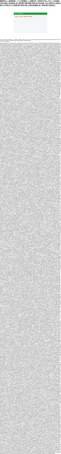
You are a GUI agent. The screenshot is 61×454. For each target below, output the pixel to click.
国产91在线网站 (32, 443)
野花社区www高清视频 (26, 442)
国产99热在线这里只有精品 (33, 77)
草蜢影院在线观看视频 (53, 322)
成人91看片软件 (25, 149)
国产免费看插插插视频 (16, 348)
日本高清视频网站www (52, 388)
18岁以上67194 (46, 369)
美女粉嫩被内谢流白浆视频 (14, 89)
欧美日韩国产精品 (43, 449)
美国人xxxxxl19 (56, 125)
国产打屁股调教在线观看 (36, 196)
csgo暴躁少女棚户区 (35, 272)
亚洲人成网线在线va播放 (31, 363)
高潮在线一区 (29, 98)
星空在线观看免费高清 (19, 222)
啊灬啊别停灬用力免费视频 (48, 135)
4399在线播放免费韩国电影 (21, 71)
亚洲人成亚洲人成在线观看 (41, 50)
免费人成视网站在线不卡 (41, 270)
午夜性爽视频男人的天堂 (15, 151)
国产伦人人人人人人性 (25, 214)
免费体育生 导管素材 (12, 167)
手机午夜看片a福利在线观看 (32, 177)
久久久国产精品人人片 (24, 140)
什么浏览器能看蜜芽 (12, 75)
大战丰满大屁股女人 (18, 253)
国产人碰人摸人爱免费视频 (33, 352)
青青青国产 (45, 47)
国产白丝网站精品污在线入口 (9, 365)
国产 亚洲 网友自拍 (7, 399)
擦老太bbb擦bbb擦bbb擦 (15, 53)
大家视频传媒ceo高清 (54, 274)
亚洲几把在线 (21, 275)
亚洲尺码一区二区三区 (40, 152)
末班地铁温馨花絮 (47, 311)
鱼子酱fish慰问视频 (9, 159)
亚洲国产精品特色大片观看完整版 (42, 241)
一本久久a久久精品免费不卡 (28, 384)
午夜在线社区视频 (10, 367)
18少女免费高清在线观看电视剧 (9, 390)
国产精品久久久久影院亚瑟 (13, 287)
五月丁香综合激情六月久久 (19, 146)
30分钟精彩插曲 (44, 348)
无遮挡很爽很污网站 (32, 152)
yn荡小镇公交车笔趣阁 (21, 133)
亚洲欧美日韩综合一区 (30, 85)
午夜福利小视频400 (24, 174)
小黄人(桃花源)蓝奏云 (35, 48)
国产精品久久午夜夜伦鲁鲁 (14, 101)
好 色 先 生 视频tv (17, 95)
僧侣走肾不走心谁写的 (55, 299)
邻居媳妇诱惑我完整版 (20, 329)
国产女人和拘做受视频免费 (43, 280)
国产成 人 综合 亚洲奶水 (47, 54)
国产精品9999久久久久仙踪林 (53, 359)
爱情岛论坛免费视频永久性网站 (37, 175)
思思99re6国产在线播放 (49, 450)
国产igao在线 (31, 170)
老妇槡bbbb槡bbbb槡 (52, 64)
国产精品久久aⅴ (39, 353)
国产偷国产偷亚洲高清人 (5, 206)
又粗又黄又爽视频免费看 (38, 387)
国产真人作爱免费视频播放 (40, 409)
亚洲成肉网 (39, 144)
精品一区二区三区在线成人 (40, 157)
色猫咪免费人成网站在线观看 (55, 438)
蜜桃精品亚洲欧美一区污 (22, 402)
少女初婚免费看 (5, 66)
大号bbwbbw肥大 (15, 386)
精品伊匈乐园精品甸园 (7, 171)
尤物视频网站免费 (17, 51)
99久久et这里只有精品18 (27, 236)
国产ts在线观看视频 (16, 409)
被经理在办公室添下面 (45, 196)
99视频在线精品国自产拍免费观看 (24, 350)
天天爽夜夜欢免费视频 (28, 61)
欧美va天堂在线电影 (20, 119)
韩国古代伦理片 (22, 53)
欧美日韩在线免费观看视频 (14, 73)
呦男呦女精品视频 (40, 295)
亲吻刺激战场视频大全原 (56, 287)
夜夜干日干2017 (8, 97)
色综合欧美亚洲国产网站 (39, 199)
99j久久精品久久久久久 (20, 231)
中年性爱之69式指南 (22, 373)
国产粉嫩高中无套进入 (32, 321)
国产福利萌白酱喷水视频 (18, 400)
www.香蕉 (21, 406)
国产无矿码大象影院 (18, 312)
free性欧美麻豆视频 (29, 370)
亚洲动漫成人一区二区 (34, 306)
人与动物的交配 (18, 355)
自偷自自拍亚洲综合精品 (13, 271)
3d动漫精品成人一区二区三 (34, 198)
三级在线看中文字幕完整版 (42, 381)
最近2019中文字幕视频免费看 (9, 148)
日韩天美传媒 (40, 54)
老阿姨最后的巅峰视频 (42, 298)
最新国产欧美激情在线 (54, 354)
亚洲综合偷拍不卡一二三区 (48, 323)
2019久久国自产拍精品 (14, 393)
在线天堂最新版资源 (53, 426)
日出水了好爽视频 (46, 438)
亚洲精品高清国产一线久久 (54, 208)
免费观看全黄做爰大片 (20, 450)
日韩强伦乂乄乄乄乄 (24, 221)
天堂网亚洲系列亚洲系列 (14, 428)
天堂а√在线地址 (40, 252)
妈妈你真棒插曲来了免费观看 (42, 327)
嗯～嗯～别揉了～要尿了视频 (44, 172)
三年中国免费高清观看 (21, 233)
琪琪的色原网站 (22, 251)
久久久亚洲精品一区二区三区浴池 (36, 374)
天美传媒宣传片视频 (44, 388)
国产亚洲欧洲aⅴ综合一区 (47, 301)
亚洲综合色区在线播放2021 (40, 194)
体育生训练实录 (13, 71)
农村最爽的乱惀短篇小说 (56, 62)
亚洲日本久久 (19, 439)
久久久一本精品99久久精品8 (25, 331)
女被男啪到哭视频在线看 (22, 240)
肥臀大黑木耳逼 (50, 406)
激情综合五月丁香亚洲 (11, 46)
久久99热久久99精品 (37, 288)
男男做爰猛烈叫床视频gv (52, 286)
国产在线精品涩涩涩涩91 (40, 63)
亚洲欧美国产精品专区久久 (43, 76)
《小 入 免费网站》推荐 (11, 444)
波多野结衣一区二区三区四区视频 (33, 449)
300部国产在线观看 (16, 76)
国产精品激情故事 (33, 72)
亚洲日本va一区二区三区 (23, 293)
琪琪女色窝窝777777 (17, 225)
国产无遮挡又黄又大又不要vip (6, 349)
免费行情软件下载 (36, 146)
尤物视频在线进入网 (25, 137)
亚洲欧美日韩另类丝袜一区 (45, 153)
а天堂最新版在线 (29, 173)
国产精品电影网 (13, 450)
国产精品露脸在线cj (26, 400)
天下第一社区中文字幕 (43, 48)
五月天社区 (48, 312)
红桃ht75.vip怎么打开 (20, 161)
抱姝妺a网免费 (32, 124)
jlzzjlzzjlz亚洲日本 (45, 213)
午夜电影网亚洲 (12, 394)
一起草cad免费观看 (13, 279)
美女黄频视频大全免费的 (40, 453)
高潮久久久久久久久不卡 (47, 222)
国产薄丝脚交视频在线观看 (40, 248)
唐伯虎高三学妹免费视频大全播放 (29, 242)
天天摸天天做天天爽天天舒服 (17, 297)
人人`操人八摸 (42, 171)
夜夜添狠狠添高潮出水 (30, 133)
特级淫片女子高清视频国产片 (34, 82)
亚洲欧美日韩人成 (18, 291)
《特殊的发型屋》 (15, 129)
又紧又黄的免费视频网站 (22, 368)
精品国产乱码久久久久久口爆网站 (48, 170)
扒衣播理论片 (24, 130)
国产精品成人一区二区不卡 (19, 313)
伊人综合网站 (33, 314)
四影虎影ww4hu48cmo (7, 84)
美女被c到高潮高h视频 (50, 73)
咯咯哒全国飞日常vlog (6, 453)
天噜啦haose (26, 200)
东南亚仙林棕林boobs (20, 59)
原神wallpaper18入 (40, 323)
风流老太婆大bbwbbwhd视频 (24, 289)
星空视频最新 (45, 58)
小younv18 (4, 350)
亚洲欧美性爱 (17, 132)
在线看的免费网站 (22, 232)
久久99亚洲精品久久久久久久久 (48, 228)
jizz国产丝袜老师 (26, 320)
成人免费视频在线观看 (17, 443)
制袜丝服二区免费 (43, 66)
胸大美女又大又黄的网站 (17, 157)
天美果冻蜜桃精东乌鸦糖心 (50, 425)
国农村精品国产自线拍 (26, 440)
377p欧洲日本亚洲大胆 (51, 348)
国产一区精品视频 (44, 128)
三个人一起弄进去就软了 (15, 246)
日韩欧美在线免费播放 (7, 272)
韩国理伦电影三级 (11, 160)
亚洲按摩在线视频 (17, 70)
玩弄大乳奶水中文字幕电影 (8, 124)
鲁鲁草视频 (56, 168)
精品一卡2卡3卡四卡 (44, 136)
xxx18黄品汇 (40, 123)
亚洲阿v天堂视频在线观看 (34, 166)
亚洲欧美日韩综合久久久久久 (8, 328)
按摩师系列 (35, 433)
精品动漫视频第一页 (41, 394)
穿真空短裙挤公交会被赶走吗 (20, 237)
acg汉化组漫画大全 (22, 283)
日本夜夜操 (4, 304)
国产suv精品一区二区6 (14, 425)
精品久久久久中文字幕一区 (37, 303)
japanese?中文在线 (6, 271)
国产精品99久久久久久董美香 (21, 210)
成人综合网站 (5, 285)
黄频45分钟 (25, 363)
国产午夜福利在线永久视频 (18, 156)
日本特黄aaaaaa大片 (8, 212)
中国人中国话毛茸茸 (34, 450)
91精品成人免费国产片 (24, 349)
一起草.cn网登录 (33, 126)
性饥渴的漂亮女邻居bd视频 (49, 87)
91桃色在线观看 (29, 193)
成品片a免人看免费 (14, 358)
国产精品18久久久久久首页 (54, 160)
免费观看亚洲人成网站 (5, 391)
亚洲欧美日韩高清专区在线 (46, 316)
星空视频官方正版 (31, 292)
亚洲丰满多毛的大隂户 (14, 310)
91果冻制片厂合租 (50, 381)
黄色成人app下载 (14, 119)
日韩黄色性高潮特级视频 (35, 158)
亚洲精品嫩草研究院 (19, 397)
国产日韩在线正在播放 (48, 133)
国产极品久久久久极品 (26, 306)
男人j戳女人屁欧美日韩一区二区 (46, 288)
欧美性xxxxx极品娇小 (27, 66)
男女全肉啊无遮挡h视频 (40, 251)
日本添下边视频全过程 (18, 298)
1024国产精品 (36, 376)
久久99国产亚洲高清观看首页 (42, 410)
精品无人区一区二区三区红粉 (51, 248)
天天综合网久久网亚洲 (16, 254)
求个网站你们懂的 (32, 256)
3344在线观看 (10, 321)
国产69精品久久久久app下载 (52, 246)
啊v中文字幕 (4, 142)
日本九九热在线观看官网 (46, 307)
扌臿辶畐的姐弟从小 (32, 434)
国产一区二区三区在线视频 (42, 140)
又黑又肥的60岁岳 (47, 447)
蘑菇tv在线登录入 (38, 348)
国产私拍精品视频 (43, 74)
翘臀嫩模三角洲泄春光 (49, 131)
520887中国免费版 (9, 297)
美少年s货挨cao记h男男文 (27, 332)
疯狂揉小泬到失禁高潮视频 (23, 170)
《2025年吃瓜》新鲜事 (19, 300)
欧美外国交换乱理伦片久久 (41, 403)
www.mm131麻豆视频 (36, 436)
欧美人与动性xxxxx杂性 (55, 356)
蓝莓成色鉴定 (20, 382)
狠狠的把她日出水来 (20, 75)
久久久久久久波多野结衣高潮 (52, 398)
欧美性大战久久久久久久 (31, 453)
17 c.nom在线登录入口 (4, 92)
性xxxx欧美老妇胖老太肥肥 (53, 281)
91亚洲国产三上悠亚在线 (25, 51)
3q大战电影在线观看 (51, 76)
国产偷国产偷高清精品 (44, 350)
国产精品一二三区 (3, 289)
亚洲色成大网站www (11, 312)
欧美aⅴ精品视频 (16, 278)
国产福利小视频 (15, 134)
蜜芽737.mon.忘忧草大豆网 (5, 228)
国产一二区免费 (4, 86)
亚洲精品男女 (56, 97)
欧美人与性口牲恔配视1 (21, 167)
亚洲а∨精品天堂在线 (27, 220)
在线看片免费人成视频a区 (32, 162)
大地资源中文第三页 (52, 231)
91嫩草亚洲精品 (10, 442)
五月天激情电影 (24, 194)
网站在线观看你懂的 (51, 58)
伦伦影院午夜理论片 (44, 75)
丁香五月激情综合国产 (32, 204)
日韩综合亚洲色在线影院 (49, 365)
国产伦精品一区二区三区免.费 (31, 92)
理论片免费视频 (8, 323)
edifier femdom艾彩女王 (4, 199)
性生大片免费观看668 (42, 306)
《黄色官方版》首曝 (3, 435)
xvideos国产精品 (46, 296)
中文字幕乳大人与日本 (27, 282)
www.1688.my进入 (31, 44)
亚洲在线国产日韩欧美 (42, 404)
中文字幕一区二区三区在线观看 (12, 350)
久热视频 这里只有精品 (19, 160)
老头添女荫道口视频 (34, 83)
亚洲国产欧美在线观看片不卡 (29, 75)
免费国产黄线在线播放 (8, 284)
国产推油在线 (27, 142)
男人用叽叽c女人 (20, 238)
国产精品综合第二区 (41, 284)
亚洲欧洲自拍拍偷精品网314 (44, 320)
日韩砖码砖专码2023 (42, 100)
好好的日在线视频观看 (53, 214)
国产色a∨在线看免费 (56, 53)
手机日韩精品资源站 (18, 54)
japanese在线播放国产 (20, 277)
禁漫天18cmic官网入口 (5, 375)
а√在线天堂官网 (41, 396)
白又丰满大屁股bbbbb (47, 299)
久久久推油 (39, 59)
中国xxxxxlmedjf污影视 (18, 169)
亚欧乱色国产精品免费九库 (50, 442)
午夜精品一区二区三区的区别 (28, 432)
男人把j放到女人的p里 (48, 428)
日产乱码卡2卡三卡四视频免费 (16, 371)
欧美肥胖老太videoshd (13, 366)
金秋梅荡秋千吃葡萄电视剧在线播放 (16, 356)
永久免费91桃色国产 (52, 79)
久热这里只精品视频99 (17, 395)
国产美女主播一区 (25, 44)
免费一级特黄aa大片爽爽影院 (39, 325)
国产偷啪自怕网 (13, 272)
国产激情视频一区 (54, 367)
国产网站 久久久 (6, 131)
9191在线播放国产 (49, 326)
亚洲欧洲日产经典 (56, 157)
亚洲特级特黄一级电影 (46, 163)
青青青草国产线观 (52, 379)
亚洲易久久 (4, 249)
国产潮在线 (38, 427)
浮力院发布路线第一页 (41, 72)
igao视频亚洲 (6, 162)
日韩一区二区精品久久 (47, 376)
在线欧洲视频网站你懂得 (45, 155)
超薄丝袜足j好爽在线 (52, 285)
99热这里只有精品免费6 (36, 193)
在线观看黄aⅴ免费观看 (18, 177)
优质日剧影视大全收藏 (31, 205)
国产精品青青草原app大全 (31, 127)
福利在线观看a (18, 394)
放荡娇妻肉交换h (51, 146)
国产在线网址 (12, 219)
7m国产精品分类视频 (19, 123)
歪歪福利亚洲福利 (32, 271)
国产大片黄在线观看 (7, 129)
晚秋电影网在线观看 (41, 235)
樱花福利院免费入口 (19, 158)
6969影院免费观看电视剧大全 (31, 309)
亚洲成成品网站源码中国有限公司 (50, 215)
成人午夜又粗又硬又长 (25, 305)
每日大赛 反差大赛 (54, 317)
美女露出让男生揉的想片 (39, 311)
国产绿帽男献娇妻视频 (31, 117)
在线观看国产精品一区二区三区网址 (51, 318)
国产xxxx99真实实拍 (30, 373)
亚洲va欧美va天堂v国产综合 (40, 442)
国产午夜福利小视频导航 (25, 284)
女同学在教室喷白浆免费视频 (52, 197)
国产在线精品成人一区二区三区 (12, 374)
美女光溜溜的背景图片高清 (42, 364)
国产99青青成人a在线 (50, 449)
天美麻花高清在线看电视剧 (21, 370)
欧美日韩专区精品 (32, 409)
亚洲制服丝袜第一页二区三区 (7, 404)
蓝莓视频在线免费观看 (21, 173)
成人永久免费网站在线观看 (28, 316)
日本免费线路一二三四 (37, 300)
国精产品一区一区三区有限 (29, 94)
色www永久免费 (34, 394)
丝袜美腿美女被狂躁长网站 (6, 250)
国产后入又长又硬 (5, 150)
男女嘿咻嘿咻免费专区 (56, 288)
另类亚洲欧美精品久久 (11, 174)
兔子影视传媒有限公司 (7, 446)
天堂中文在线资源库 (39, 214)
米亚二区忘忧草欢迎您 (44, 226)
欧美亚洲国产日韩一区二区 (38, 176)
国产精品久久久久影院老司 (31, 283)
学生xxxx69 (6, 233)
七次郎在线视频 (20, 136)
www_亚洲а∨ (50, 276)
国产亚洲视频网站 (24, 70)
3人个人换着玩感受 (20, 445)
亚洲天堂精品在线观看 (23, 165)
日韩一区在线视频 (17, 357)
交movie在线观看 (3, 201)
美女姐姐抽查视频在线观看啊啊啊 (17, 379)
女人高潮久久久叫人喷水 (24, 86)
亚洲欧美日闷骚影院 (20, 431)
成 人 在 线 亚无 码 (22, 52)
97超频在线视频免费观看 (34, 440)
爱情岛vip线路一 (16, 77)
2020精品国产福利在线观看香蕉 (37, 451)
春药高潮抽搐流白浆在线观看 (50, 194)
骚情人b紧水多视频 (18, 365)
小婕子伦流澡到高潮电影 (31, 437)
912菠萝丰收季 (41, 362)
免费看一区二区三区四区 (5, 296)
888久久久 (23, 201)
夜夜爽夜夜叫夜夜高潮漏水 (9, 68)
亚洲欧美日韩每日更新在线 (42, 355)
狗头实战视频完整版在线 (14, 50)
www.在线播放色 (46, 275)
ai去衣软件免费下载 (32, 125)
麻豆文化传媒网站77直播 (11, 135)
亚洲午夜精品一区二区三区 (43, 209)
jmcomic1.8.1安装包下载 (53, 219)
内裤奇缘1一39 (4, 67)
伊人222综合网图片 (17, 396)
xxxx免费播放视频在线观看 (41, 151)
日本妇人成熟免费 (36, 67)
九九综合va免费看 (21, 296)
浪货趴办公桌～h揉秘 (18, 403)
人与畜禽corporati (47, 217)
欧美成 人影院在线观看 (41, 116)
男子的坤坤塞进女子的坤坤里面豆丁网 (27, 120)
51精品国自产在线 (53, 61)
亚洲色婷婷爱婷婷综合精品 (35, 322)
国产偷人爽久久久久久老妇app (52, 293)
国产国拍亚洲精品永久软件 (52, 292)
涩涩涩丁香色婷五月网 (9, 347)
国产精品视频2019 (15, 47)
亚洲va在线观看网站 (19, 83)
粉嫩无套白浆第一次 (54, 436)
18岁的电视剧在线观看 (38, 213)
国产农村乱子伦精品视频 (17, 159)
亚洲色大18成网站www (47, 78)
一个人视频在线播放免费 (33, 49)
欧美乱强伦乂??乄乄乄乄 (34, 43)
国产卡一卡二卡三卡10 (55, 203)
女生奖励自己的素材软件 (56, 93)
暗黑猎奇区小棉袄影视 (25, 276)
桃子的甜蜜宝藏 (19, 235)
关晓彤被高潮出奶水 (43, 292)
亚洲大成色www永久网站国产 (14, 364)
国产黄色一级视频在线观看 (16, 398)
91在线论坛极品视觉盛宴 (11, 440)
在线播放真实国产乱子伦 (36, 426)
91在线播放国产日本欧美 (43, 240)
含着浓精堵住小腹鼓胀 (34, 401)
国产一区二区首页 (32, 86)
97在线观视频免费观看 (38, 250)
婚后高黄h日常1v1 (32, 157)
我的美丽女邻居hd (23, 301)
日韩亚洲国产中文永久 (40, 371)
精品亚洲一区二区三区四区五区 (47, 212)
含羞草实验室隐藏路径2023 (10, 61)
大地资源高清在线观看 (8, 172)
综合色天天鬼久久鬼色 (47, 367)
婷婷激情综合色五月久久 (24, 311)
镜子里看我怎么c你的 (5, 333)
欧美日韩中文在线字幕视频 (29, 385)
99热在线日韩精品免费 (30, 176)
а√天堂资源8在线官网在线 (18, 68)
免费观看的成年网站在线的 (6, 85)
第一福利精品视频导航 (46, 389)
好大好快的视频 (32, 214)
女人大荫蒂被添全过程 (19, 48)
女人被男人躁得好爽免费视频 (42, 239)
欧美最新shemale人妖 (51, 75)
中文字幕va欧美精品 (10, 360)
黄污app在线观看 (47, 305)
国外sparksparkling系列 (53, 395)
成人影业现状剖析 (30, 55)
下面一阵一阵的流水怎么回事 (6, 434)
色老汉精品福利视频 (30, 165)
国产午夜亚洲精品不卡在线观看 (55, 198)
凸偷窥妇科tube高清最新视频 (12, 142)
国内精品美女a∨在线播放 (24, 383)
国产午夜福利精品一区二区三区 (32, 408)
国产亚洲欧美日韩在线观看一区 (22, 202)
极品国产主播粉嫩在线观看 (15, 239)
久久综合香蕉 (58, 434)
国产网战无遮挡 (51, 80)
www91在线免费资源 (3, 176)
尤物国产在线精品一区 (6, 277)
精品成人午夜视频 (27, 285)
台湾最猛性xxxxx (39, 145)
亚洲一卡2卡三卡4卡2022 (38, 62)
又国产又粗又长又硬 (5, 242)
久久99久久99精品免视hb (35, 171)
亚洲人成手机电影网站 (11, 435)
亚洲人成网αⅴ (40, 77)
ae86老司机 (4, 130)
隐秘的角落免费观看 (55, 380)
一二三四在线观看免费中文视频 (18, 243)
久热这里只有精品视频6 (4, 315)
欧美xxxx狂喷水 (18, 174)
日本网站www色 (34, 147)
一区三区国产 (33, 372)
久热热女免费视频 (5, 234)
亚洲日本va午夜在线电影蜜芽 (24, 73)
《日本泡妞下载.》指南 (46, 435)
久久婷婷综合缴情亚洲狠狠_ (21, 176)
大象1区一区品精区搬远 (11, 209)
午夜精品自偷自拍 (25, 352)
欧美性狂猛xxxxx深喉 (26, 281)
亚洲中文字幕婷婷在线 (20, 175)
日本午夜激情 (26, 287)
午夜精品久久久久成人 (43, 279)
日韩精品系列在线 (37, 232)
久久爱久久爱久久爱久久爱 (40, 368)
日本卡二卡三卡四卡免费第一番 (24, 424)
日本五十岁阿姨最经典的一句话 (9, 208)
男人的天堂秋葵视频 (42, 138)
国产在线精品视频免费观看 (6, 52)
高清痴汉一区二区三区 (48, 202)
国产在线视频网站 (30, 139)
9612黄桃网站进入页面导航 (29, 62)
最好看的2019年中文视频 (13, 69)
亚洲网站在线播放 (26, 356)
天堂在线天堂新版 (10, 156)
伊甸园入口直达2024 (50, 249)
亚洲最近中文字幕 (33, 224)
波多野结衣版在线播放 (54, 353)
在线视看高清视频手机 (25, 291)
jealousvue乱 (55, 284)
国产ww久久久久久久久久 (21, 122)
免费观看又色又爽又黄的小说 (39, 133)
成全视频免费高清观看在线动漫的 (45, 81)
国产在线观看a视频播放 (38, 435)
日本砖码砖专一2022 (25, 125)
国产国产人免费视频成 (33, 351)
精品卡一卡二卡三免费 (6, 290)
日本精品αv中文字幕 (28, 277)
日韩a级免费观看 (11, 447)
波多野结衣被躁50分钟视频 (50, 49)
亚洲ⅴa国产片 (48, 404)
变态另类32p (25, 68)
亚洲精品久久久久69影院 (11, 48)
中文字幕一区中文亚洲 (33, 221)
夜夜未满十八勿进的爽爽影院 (51, 393)
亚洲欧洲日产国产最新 (7, 358)
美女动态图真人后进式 (10, 377)
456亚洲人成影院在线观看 (10, 163)
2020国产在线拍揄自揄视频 (50, 82)
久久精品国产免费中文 (54, 172)
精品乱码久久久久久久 (22, 90)
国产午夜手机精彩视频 (37, 316)
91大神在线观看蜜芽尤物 (40, 91)
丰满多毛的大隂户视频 (15, 449)
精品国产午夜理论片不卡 (16, 172)
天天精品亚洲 (17, 140)
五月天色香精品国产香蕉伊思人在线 (39, 370)
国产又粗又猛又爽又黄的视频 (8, 211)
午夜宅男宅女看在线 (24, 248)
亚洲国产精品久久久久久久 (23, 256)
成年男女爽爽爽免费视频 (50, 271)
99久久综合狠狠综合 (8, 327)
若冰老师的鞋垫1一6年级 (43, 272)
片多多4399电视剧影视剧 (43, 159)
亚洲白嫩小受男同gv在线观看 (32, 60)
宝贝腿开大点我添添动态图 (46, 392)
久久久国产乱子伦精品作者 (46, 317)
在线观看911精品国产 (44, 439)
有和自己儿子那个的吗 (56, 134)
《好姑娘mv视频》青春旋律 (25, 388)
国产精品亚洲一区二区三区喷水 (47, 45)
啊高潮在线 (48, 354)
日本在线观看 (51, 169)
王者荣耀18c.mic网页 (39, 224)
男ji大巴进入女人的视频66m (42, 211)
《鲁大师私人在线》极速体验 (22, 299)
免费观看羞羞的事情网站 (12, 58)
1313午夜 (6, 364)
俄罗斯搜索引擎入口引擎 (37, 324)
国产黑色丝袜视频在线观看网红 (42, 294)
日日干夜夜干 (17, 208)
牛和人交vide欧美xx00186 (41, 147)
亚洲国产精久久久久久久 (23, 144)
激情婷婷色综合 (43, 73)
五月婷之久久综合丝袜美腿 (48, 102)
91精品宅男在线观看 (12, 315)
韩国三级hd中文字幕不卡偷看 (26, 394)
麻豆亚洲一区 (14, 202)
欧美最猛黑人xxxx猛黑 (17, 221)
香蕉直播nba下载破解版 (33, 327)
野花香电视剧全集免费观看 (14, 229)
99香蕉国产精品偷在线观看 (26, 395)
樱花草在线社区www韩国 (23, 278)
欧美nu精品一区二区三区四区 (48, 308)
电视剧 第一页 (34, 141)
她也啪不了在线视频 (32, 248)
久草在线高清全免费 (42, 197)
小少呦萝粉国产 (4, 429)
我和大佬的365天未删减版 (12, 199)
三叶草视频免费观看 (37, 210)
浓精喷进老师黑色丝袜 (39, 308)
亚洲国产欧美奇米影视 (10, 205)
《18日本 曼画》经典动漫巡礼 (19, 385)
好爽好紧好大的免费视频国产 (9, 121)
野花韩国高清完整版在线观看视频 (6, 141)
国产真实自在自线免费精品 (32, 294)
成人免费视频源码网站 (7, 100)
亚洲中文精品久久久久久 (52, 330)
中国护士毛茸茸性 (24, 197)
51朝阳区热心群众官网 (18, 401)
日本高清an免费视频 (42, 408)
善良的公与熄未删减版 (51, 69)
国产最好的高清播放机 (15, 79)
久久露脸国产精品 (51, 137)
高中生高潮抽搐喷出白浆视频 (42, 121)
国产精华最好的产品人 (31, 178)
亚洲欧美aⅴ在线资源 (40, 216)
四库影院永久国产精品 (16, 349)
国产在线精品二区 (39, 51)
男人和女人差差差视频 (13, 90)
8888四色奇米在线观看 (50, 370)
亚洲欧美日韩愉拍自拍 (24, 87)
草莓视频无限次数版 (26, 83)
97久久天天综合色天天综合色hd (28, 222)
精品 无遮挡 (6, 287)
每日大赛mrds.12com (52, 154)
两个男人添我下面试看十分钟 (39, 304)
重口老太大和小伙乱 (13, 99)
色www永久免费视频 (45, 169)
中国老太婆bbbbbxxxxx (44, 174)
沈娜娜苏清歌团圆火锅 (39, 242)
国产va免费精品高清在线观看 (40, 287)
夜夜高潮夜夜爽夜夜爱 (15, 369)
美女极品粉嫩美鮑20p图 (10, 230)
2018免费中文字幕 (14, 133)
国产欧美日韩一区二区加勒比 (7, 116)
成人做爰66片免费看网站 (43, 352)
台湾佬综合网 (2, 352)
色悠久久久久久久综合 (37, 46)
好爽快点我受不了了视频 (7, 383)
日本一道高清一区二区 (39, 134)
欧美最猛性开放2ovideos (45, 331)
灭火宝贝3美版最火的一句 (19, 46)
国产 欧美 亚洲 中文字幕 (19, 389)
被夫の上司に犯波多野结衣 (54, 305)
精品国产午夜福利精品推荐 (25, 318)
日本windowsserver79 (22, 223)
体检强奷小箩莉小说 (39, 367)
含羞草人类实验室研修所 (51, 56)
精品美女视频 (4, 46)
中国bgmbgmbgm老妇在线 (23, 77)
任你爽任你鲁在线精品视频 (26, 441)
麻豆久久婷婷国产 (10, 294)
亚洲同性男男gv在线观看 (50, 171)
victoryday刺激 (53, 100)
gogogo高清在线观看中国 (21, 270)
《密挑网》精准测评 (37, 65)
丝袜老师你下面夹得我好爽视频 (14, 388)
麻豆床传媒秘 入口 (40, 202)
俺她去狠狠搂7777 (52, 451)
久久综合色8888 (10, 319)
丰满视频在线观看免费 (24, 295)
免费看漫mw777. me (54, 256)
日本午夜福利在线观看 (19, 242)
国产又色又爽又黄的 (50, 279)
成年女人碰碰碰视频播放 (31, 368)
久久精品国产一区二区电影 (51, 151)
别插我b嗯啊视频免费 (23, 307)
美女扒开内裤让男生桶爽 (52, 310)
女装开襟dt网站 (37, 226)
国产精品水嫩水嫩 (34, 298)
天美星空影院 (8, 207)
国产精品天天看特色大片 (11, 161)
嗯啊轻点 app (49, 121)
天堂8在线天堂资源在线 (52, 240)
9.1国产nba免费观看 (6, 229)
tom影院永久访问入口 (12, 210)
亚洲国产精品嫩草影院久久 (29, 325)
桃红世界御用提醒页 (7, 215)
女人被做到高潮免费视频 (30, 245)
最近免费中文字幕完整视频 (6, 369)
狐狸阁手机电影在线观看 (11, 196)
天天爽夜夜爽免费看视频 (8, 317)
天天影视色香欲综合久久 (47, 374)
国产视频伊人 (28, 425)
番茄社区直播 (19, 131)
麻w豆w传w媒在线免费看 (36, 128)
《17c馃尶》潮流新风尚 (10, 362)
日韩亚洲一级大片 (51, 128)
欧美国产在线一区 (5, 447)
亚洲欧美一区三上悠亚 (50, 441)
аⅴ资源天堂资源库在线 (35, 220)
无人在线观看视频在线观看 (43, 330)
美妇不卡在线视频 (13, 277)
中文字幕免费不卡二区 (26, 448)
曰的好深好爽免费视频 (28, 272)
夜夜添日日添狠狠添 (48, 83)
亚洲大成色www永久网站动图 (6, 87)
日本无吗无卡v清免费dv (48, 199)
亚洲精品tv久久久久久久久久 (8, 372)
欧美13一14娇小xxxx (3, 309)
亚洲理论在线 (18, 166)
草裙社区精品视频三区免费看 (41, 358)
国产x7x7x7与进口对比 (41, 356)
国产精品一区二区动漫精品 (28, 377)
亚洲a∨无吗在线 (54, 52)
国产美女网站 (33, 442)
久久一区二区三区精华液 (16, 404)
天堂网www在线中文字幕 (33, 76)
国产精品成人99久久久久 (14, 170)
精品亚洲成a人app (33, 361)
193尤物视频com (10, 86)
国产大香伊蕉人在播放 (9, 282)
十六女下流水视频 (30, 70)
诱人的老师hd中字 (27, 286)
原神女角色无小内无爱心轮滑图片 (6, 361)
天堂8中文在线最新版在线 (29, 215)
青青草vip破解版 (54, 163)
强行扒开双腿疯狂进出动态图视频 (24, 407)
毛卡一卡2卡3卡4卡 (9, 426)
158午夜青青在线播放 (35, 441)
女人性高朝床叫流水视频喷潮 (19, 367)
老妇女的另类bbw (14, 392)
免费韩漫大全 (50, 255)
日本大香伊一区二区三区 (44, 227)
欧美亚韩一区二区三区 (45, 55)
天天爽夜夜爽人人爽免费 (15, 100)
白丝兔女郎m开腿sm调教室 (22, 405)
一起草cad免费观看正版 (15, 228)
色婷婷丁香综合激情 (5, 220)
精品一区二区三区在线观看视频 (33, 197)
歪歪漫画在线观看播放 (19, 209)
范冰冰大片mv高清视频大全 (7, 128)
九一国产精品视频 (26, 64)
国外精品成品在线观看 (20, 94)
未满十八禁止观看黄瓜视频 (15, 318)
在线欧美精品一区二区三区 (37, 243)
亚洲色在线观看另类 (20, 58)
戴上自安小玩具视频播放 (25, 387)
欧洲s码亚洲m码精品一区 (32, 149)
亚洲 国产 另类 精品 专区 (9, 385)
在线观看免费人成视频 (34, 142)
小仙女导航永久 (39, 154)
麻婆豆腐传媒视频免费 (17, 241)
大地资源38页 (27, 347)
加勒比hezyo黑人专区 (11, 175)
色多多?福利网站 (5, 286)
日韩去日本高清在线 (16, 295)
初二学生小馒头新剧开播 (6, 224)
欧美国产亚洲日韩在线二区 (31, 154)
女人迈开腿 (29, 50)
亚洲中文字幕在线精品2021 (55, 273)
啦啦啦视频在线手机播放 (4, 55)
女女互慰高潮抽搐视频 (34, 249)
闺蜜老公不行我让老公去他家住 (9, 451)
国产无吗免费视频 (40, 125)
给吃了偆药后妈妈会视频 (40, 206)
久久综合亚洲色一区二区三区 (8, 307)
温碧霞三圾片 (27, 126)
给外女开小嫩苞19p (50, 282)
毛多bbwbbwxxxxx (20, 384)
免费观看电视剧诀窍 (25, 226)
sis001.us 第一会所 (37, 247)
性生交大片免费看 (53, 70)
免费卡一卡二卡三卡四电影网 (42, 149)
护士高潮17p (48, 298)
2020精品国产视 (56, 130)
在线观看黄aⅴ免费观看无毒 (7, 72)
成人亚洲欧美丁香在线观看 (55, 435)
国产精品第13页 (25, 323)
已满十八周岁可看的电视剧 (33, 362)
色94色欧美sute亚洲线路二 (26, 227)
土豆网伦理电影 (29, 212)
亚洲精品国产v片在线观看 (29, 296)
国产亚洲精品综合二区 (51, 448)
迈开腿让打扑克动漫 (39, 363)
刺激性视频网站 (18, 130)
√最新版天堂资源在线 (29, 167)
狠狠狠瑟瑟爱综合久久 (18, 218)
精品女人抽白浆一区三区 (16, 78)
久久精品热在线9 (25, 82)
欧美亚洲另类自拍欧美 (7, 320)
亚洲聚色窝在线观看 (26, 209)
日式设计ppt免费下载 (42, 441)
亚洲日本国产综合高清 (42, 195)
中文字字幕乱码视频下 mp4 (6, 240)
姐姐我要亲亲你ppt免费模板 (44, 198)
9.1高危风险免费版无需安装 (24, 228)
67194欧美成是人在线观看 (18, 360)
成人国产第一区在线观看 (17, 118)
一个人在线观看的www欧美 (21, 326)
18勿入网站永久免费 (50, 84)
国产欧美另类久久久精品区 (31, 84)
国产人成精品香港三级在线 (13, 368)
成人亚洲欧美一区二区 (14, 376)
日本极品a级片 (34, 59)
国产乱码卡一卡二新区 (8, 164)
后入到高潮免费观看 (48, 221)
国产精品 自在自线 (42, 446)
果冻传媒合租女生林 (38, 238)
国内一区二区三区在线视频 (50, 150)
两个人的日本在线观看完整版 (53, 209)
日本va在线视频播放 (38, 97)
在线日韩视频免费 (35, 379)
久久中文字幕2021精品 (31, 101)
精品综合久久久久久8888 (14, 283)
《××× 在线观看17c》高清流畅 (25, 314)
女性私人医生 (40, 58)
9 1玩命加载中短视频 (11, 145)
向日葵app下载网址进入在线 (11, 439)
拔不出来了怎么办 (58, 159)
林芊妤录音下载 (54, 63)
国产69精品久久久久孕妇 (48, 126)
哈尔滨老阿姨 (45, 94)
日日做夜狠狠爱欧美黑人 (38, 301)
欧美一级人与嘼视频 (48, 409)
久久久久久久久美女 (14, 240)
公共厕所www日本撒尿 (26, 169)
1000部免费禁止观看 (50, 141)
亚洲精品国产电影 (47, 44)
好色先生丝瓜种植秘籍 (56, 309)
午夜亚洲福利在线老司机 (48, 319)
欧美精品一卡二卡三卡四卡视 (30, 233)
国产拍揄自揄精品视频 (50, 207)
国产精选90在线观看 (50, 430)
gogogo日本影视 (38, 297)
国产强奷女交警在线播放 (40, 130)
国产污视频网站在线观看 (10, 178)
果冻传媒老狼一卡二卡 (24, 252)
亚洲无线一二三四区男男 (47, 127)
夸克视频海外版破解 (5, 441)
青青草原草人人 (43, 290)
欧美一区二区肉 (16, 86)
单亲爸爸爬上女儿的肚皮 (9, 93)
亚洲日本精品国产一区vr (19, 121)
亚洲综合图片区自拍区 (38, 390)
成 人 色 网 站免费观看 (52, 101)
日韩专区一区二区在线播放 (44, 79)
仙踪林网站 (13, 64)
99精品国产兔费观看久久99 (16, 217)
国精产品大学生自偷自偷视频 (32, 129)
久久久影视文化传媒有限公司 (31, 234)
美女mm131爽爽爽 (3, 63)
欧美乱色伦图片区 (20, 432)
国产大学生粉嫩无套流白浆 (34, 289)
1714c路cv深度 (49, 309)
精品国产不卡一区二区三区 (42, 406)
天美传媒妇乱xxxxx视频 (9, 298)
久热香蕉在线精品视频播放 (33, 276)
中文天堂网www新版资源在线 (10, 352)
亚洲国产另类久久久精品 (52, 444)
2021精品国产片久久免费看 (20, 380)
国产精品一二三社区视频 (23, 375)
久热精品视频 (24, 177)
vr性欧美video (52, 238)
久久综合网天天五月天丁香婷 (43, 401)
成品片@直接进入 (31, 375)
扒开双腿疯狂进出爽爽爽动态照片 (24, 310)
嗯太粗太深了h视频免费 (36, 71)
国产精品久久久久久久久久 (42, 255)
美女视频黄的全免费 (29, 223)
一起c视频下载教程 (9, 431)
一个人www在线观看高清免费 (11, 326)
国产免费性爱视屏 (19, 440)
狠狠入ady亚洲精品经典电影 (12, 309)
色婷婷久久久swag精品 (30, 53)
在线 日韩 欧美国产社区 (37, 312)
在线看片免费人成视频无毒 (51, 177)
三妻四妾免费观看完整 (23, 274)
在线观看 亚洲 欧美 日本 (41, 99)
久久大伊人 (55, 326)
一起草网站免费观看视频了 (51, 166)
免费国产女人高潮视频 (55, 193)
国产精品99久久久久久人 (28, 243)
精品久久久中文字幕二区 (9, 51)
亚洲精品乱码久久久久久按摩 (32, 402)
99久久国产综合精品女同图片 (26, 317)
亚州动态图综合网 (15, 434)
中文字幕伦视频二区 (18, 64)
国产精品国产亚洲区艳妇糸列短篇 (29, 297)
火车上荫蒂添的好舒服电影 (42, 286)
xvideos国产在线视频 (39, 124)
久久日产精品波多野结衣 (25, 446)
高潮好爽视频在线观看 (54, 389)
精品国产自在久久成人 (44, 283)
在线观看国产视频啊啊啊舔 (25, 246)
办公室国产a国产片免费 (44, 281)
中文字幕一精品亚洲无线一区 (16, 74)
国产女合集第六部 (5, 293)
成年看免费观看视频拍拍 (45, 139)
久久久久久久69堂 (28, 279)
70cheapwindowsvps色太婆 (35, 395)
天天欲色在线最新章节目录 (42, 141)
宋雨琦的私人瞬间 (30, 333)
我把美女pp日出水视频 (11, 408)
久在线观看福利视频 (46, 314)
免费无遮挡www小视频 (14, 165)
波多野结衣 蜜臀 (42, 318)
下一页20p (43, 131)
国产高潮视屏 (40, 351)
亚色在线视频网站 (37, 398)
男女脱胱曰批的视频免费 (6, 314)
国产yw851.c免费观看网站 (35, 66)
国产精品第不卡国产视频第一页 (19, 347)
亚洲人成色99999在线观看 (48, 362)
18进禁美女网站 (48, 85)
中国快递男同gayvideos (17, 201)
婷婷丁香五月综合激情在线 (14, 391)
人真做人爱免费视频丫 (23, 97)
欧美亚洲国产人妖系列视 (4, 167)
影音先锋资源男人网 (32, 56)
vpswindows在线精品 (41, 397)
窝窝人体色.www (7, 165)
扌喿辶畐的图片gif (23, 333)
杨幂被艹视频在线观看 (53, 234)
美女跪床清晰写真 (9, 410)
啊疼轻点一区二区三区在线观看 (10, 322)
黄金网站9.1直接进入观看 (36, 445)
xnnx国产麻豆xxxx (56, 126)
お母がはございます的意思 (42, 246)
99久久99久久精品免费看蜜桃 (48, 390)
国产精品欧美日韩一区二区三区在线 (6, 200)
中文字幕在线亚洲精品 (55, 158)
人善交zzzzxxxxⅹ (8, 379)
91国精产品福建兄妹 (42, 326)
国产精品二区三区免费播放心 (17, 226)
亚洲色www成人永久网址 (5, 425)
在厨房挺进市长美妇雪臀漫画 (7, 216)
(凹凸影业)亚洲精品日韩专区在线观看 (13, 49)
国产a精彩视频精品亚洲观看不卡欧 (12, 249)
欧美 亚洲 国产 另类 (45, 154)
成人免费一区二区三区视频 (41, 84)
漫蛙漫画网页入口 (12, 234)
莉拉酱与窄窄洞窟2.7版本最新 (40, 85)
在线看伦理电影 (29, 128)
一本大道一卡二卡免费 (14, 382)
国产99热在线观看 (42, 82)
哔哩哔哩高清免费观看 (35, 138)
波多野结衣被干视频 (34, 209)
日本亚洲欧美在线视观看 (53, 59)
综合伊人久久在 (21, 287)
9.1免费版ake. (39, 90)
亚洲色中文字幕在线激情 (14, 427)
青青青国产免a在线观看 (42, 129)
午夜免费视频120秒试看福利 (39, 120)
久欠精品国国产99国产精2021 (25, 138)
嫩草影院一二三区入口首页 (39, 44)
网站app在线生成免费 (22, 436)
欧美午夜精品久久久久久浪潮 (29, 164)
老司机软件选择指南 (24, 327)
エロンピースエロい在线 (14, 256)
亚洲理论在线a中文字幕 (20, 302)
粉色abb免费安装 (54, 78)
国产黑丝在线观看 (6, 147)
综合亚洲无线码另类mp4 (48, 205)
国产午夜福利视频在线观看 (23, 152)
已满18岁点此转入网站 (51, 277)
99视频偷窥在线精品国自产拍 (29, 308)
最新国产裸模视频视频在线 (43, 137)
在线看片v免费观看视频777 (21, 128)
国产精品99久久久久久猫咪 (44, 407)
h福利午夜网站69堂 (9, 443)
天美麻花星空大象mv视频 (29, 392)
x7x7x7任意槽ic (18, 390)
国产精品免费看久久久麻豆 (53, 369)
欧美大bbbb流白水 (57, 308)
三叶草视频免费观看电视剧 (6, 74)
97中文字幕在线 (37, 75)
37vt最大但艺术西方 (57, 91)
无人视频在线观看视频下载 (44, 208)
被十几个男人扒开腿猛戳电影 (26, 273)
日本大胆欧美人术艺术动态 (13, 325)
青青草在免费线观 (39, 78)
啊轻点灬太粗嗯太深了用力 (15, 117)
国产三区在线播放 (11, 222)
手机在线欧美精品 (49, 71)
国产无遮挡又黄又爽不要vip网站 (32, 330)
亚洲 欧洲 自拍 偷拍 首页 (15, 314)
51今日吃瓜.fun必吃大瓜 (31, 122)
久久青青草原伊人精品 (23, 101)
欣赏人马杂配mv (29, 71)
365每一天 (25, 408)
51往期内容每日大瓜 (22, 116)
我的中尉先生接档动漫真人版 (54, 439)
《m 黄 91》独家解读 (46, 429)
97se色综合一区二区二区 (16, 248)
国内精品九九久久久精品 (38, 296)
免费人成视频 (17, 205)
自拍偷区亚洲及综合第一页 (21, 135)
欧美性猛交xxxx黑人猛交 (32, 200)
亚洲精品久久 (55, 450)
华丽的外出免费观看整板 (47, 360)
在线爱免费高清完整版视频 (46, 167)
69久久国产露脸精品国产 (40, 349)
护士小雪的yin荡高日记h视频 (16, 197)
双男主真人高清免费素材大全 (38, 244)
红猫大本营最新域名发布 (42, 69)
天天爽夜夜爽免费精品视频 (24, 100)
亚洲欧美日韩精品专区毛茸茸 (31, 116)
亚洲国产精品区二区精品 (25, 225)
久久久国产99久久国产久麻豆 (42, 237)
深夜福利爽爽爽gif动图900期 (16, 387)
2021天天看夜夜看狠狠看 (41, 321)
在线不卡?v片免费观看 (23, 55)
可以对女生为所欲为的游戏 (13, 330)
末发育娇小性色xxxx (12, 59)
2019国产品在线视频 (14, 438)
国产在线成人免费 (47, 178)
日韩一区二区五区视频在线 (37, 161)
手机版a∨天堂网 (56, 212)
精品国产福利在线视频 (26, 118)
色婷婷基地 (21, 207)
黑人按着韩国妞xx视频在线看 (7, 134)
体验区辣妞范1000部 (12, 147)
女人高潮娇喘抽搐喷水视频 (4, 236)
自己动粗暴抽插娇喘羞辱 (22, 294)
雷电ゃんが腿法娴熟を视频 (43, 359)
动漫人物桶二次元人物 (36, 386)
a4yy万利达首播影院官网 (7, 273)
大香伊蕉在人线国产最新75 (32, 252)
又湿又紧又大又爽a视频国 (31, 78)
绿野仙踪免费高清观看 (19, 332)
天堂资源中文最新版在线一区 (51, 290)
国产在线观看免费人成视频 (39, 245)
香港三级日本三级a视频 (21, 279)
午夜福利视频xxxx (57, 74)
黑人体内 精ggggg (27, 121)
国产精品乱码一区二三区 (33, 228)
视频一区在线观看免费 (35, 326)
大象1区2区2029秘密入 (39, 369)
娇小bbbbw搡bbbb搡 (10, 357)
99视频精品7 (50, 352)
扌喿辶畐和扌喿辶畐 (8, 248)
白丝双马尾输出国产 (50, 382)
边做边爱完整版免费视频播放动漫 (13, 373)
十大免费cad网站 (23, 78)
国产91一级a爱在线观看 (55, 243)
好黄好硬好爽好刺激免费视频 (54, 384)
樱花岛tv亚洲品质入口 (28, 119)
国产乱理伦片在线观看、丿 (46, 373)
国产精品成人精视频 (48, 164)
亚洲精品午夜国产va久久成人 (12, 173)
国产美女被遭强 (43, 207)
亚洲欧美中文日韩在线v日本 (13, 293)
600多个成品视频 (53, 357)
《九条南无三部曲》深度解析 (49, 165)
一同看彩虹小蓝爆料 (32, 353)
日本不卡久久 (42, 391)
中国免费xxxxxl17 (50, 385)
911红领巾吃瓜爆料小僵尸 (31, 130)
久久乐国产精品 (30, 433)
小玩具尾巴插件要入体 (38, 373)
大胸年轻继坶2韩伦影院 (17, 372)
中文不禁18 (49, 358)
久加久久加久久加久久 (15, 292)
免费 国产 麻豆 (53, 316)
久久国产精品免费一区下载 (19, 143)
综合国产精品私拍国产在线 (6, 348)
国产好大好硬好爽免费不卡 (31, 99)
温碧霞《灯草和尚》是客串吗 (10, 430)
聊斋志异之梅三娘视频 (32, 357)
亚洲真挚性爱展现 (44, 210)
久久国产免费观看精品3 (10, 324)
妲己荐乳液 (50, 62)
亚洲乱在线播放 (12, 149)
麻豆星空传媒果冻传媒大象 (36, 317)
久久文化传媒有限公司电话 (47, 378)
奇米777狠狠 (41, 376)
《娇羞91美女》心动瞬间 (43, 67)
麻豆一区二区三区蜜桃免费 (13, 136)
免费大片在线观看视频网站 (22, 358)
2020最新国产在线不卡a (46, 256)
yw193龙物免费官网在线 (56, 199)
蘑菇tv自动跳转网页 (18, 149)
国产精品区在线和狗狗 (26, 235)
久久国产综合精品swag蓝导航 (26, 171)
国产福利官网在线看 (7, 251)
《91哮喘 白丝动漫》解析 (26, 218)
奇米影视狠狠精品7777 (30, 47)
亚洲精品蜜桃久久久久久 (32, 202)
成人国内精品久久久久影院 (37, 212)
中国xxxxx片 (20, 96)
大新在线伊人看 (22, 229)
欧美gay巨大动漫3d (7, 371)
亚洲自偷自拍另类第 (28, 244)
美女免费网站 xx (8, 252)
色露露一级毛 (35, 280)
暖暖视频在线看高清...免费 (41, 168)
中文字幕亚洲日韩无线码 (42, 249)
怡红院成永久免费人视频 (45, 70)
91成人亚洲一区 (46, 92)
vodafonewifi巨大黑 (56, 328)
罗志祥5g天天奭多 (50, 328)
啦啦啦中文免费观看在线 (56, 391)
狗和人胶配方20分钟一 (41, 221)
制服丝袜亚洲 (12, 132)
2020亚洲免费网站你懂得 (13, 102)
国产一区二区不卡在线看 (54, 139)
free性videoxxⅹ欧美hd (36, 155)
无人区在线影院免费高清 (26, 372)
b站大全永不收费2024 (14, 60)
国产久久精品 (51, 174)
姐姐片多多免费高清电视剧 (31, 63)
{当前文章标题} (6, 41)
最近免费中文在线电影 (16, 331)
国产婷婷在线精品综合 (35, 425)
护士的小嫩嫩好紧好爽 (28, 46)
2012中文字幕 (48, 100)
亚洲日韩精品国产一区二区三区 (8, 280)
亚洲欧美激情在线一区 (41, 60)
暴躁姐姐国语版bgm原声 (5, 279)
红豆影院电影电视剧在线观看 (27, 155)
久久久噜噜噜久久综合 (4, 160)
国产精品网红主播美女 (32, 216)
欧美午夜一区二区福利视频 (52, 247)
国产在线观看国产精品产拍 (20, 451)
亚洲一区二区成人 (10, 157)
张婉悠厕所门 (40, 399)
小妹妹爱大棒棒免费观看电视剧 (20, 63)
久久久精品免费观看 (46, 51)
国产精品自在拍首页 (7, 239)
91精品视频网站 (25, 376)
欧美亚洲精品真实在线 (23, 449)
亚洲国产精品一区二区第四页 (26, 217)
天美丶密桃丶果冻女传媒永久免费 (26, 290)
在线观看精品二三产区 (12, 233)
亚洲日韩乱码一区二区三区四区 (20, 234)
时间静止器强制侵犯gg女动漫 (54, 350)
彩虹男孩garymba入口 (50, 168)
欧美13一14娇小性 (41, 315)
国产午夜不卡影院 (48, 391)
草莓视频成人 (9, 429)
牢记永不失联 (48, 356)
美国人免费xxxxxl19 (36, 208)
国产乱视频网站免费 (54, 304)
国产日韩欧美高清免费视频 (39, 215)
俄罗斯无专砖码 (56, 135)
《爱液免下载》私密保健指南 (48, 161)
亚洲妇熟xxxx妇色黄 (29, 135)
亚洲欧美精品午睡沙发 (36, 93)
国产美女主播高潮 (39, 360)
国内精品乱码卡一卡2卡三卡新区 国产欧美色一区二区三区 (19, 153)
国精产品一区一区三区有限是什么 (23, 224)
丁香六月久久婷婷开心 (52, 149)
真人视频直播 (45, 62)
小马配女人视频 (41, 289)
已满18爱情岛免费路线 (15, 97)
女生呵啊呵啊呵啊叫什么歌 (8, 120)
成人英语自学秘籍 (29, 436)
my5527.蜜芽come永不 (25, 365)
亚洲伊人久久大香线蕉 (22, 47)
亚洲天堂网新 (58, 166)
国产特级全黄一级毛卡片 (44, 220)
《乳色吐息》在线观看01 (14, 232)
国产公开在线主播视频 (28, 141)
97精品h (24, 154)
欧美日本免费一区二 (50, 440)
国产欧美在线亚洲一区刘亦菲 (5, 310)
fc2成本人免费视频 (42, 332)
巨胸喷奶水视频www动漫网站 (14, 274)
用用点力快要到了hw (37, 392)
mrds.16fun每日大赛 (44, 93)
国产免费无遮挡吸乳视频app (11, 247)
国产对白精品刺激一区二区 (27, 354)
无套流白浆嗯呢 (26, 43)
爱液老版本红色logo (25, 211)
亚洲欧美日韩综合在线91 (17, 125)
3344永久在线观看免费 (39, 117)
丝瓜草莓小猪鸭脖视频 (10, 177)
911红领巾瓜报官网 (22, 79)
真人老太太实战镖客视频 (18, 328)
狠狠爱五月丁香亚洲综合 (47, 405)
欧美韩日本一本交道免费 (20, 61)
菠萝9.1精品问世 (43, 354)
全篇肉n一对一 (37, 292)
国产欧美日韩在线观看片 (16, 327)
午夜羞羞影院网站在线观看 (11, 203)
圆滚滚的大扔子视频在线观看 (23, 271)
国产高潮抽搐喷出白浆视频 (20, 444)
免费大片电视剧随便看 (33, 211)
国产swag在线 (32, 226)
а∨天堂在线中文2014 (45, 231)
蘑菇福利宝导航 (4, 203)
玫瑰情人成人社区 (21, 69)
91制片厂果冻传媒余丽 (51, 434)
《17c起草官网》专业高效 (8, 281)
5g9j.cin (33, 390)
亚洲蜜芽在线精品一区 (13, 131)
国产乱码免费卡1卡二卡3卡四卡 (53, 94)
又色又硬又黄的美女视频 (54, 407)
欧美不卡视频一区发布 (7, 226)
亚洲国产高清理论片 (37, 70)
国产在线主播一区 (21, 126)
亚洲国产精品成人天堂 (7, 438)
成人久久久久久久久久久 (36, 156)
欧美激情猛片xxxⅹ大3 (34, 235)
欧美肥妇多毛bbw (41, 450)
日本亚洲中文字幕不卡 (5, 90)
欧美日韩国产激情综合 (55, 44)
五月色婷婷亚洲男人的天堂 (12, 195)
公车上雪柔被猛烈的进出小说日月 (50, 254)
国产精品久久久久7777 (43, 142)
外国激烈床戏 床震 (33, 121)
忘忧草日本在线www (46, 375)
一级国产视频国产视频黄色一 (47, 324)
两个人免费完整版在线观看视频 (17, 320)
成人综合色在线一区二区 (48, 120)
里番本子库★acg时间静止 (46, 52)
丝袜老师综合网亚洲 (30, 65)
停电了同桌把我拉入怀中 (14, 206)
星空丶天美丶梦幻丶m (54, 250)
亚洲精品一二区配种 (35, 79)
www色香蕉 (50, 272)
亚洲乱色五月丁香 (3, 439)
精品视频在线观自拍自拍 (11, 130)
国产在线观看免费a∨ (28, 196)
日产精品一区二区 (19, 352)
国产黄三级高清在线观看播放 (52, 211)
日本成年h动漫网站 (55, 376)
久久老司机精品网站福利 (6, 197)
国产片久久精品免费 (6, 450)
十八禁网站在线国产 (7, 292)
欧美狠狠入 (50, 93)
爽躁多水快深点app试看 (15, 92)
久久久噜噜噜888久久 (30, 301)
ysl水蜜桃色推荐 (25, 54)
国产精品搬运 (39, 307)
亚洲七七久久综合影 (25, 241)
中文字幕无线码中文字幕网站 (46, 193)
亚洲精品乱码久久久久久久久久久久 (39, 393)
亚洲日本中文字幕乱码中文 (25, 45)
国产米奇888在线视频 (14, 207)
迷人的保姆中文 (29, 79)
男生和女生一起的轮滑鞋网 (9, 313)
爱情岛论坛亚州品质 (46, 123)
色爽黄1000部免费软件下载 (55, 314)
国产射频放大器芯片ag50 (28, 300)
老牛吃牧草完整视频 (32, 206)
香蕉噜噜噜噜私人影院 (28, 430)
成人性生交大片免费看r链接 (55, 312)
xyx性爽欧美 (26, 69)
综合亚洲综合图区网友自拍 (9, 144)
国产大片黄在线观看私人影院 (23, 434)
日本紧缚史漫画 (2, 431)
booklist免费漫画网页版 (37, 52)
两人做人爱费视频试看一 (9, 401)
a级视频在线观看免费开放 (35, 452)
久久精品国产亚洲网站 (48, 176)
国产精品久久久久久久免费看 (28, 207)
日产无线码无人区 (44, 432)
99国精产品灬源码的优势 (16, 65)
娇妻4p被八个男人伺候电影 (35, 448)
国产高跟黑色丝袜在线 (17, 214)
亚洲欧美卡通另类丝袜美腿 (30, 369)
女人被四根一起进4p (21, 425)
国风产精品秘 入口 (44, 382)
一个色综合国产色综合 (11, 244)
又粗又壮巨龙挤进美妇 (45, 426)
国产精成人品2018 (28, 452)
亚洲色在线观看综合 (41, 173)
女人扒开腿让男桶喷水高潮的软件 (15, 441)
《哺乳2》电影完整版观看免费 (42, 310)
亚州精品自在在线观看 (29, 288)
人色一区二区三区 (48, 394)
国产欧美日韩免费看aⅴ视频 (54, 156)
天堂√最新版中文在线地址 (8, 125)
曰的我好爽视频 (38, 233)
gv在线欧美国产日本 (40, 200)
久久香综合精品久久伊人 (32, 307)
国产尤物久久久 (53, 179)
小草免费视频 (15, 294)
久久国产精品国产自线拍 (8, 241)
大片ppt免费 (43, 312)
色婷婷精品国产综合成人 (49, 446)
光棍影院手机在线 (50, 355)
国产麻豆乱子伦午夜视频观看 (8, 193)
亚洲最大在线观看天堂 (25, 443)
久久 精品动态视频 (6, 219)
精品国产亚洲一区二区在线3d (52, 333)
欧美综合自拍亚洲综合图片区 (41, 68)
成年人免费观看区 (33, 403)
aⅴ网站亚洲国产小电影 (45, 445)
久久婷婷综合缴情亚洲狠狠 (39, 87)
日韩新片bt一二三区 (29, 213)
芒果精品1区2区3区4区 (32, 349)
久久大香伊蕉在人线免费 (55, 122)
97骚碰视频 (32, 387)
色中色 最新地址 (52, 296)
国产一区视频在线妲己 (37, 80)
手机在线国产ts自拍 (6, 382)
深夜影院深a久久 (4, 321)
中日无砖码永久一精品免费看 (13, 204)
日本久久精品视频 (42, 88)
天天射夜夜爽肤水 (15, 141)
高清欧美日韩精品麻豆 (13, 381)
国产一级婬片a (31, 383)
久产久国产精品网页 (7, 57)
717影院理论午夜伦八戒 (18, 281)
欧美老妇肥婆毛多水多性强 (55, 175)
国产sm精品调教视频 (18, 82)
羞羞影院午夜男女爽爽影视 (33, 123)
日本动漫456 (57, 165)
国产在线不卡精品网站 (32, 68)
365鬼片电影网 (11, 291)
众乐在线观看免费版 (35, 88)
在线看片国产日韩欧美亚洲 (33, 54)
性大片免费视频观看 (30, 97)
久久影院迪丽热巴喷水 (47, 122)
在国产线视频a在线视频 (47, 274)
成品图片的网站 (21, 325)
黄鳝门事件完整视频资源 (45, 386)
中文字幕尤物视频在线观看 (15, 446)
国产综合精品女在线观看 (31, 427)
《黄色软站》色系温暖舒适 (7, 202)
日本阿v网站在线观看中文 (24, 361)
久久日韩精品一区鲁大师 (35, 282)
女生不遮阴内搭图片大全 (22, 129)
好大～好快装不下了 (44, 65)
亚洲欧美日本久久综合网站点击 (30, 270)
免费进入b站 (16, 144)
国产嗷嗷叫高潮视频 (40, 402)
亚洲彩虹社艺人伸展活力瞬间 (48, 132)
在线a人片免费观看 (20, 179)
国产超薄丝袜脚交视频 (38, 378)
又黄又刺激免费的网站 (15, 52)
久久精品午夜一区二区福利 (47, 119)
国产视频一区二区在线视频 (25, 57)
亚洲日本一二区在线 (6, 393)
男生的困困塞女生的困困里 (20, 244)
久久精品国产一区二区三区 (7, 65)
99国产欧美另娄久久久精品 (45, 160)
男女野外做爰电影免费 (50, 138)
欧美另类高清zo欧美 (27, 389)
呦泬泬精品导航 (4, 374)
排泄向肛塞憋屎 (32, 134)
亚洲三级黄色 (34, 168)
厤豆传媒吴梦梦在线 (7, 119)
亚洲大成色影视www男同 (17, 442)
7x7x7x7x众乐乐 (56, 206)
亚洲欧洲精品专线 (47, 245)
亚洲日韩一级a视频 (34, 406)
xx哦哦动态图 (12, 82)
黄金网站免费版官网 (11, 237)
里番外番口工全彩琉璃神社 (20, 219)
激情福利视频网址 (46, 244)
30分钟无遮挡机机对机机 (28, 161)
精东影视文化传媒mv (55, 216)
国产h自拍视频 (17, 178)
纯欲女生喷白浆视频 (27, 406)
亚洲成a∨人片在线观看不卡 (29, 447)
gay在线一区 (8, 376)
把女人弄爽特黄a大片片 (44, 146)
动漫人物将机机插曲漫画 (47, 143)
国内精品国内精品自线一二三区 (49, 77)
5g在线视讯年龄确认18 (10, 308)
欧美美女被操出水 (55, 60)
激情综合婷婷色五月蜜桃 (33, 291)
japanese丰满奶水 (35, 95)
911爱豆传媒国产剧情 (51, 237)
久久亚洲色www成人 (28, 59)
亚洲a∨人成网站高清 (41, 433)
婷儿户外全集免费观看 (20, 196)
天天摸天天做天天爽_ (28, 386)
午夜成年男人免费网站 (53, 331)
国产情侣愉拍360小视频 (16, 410)
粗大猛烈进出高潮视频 (42, 430)
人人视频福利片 (23, 247)
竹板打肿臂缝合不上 (33, 355)
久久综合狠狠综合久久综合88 (55, 155)
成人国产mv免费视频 (22, 427)
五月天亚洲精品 (46, 219)
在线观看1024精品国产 (40, 126)
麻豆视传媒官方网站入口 (28, 313)
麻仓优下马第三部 (16, 319)
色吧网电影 (4, 137)
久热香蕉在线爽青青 (30, 366)
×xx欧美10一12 (56, 323)
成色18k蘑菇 (34, 236)
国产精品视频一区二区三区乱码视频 (33, 391)
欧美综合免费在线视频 (55, 145)
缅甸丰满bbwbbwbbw (25, 401)
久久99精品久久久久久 (40, 380)
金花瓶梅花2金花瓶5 (9, 118)
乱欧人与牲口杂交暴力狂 (34, 328)
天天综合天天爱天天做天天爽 (21, 145)
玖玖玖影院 (38, 437)
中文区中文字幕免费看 (22, 139)
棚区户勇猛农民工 (7, 80)
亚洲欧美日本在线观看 (56, 140)
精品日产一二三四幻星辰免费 (51, 306)
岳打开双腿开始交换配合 (27, 168)
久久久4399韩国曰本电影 (47, 223)
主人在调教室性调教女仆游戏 (40, 271)
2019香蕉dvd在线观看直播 (30, 438)
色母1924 (30, 382)
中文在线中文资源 (45, 145)
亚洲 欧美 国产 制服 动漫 (5, 428)
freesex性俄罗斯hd (44, 398)
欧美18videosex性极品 (3, 123)
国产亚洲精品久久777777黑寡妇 (46, 437)
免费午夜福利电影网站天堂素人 (45, 158)
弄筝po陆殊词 (25, 123)
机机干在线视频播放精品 (37, 167)
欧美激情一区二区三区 (47, 134)
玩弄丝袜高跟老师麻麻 (18, 155)
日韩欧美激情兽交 (37, 73)
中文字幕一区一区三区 (26, 371)
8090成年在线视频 (38, 86)
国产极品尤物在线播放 (21, 67)
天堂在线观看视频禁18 (22, 212)
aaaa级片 (9, 92)
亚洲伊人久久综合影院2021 (7, 243)
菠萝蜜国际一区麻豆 (7, 432)
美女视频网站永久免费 (44, 322)
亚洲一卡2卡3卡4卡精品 (29, 146)
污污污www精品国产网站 (32, 144)
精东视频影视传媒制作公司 (32, 274)
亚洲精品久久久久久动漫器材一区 (47, 443)
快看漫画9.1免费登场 (7, 64)
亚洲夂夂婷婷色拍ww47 (11, 63)
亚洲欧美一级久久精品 (22, 60)
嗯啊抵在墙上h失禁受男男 (25, 404)
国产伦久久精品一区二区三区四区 (46, 230)
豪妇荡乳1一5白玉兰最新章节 (21, 315)
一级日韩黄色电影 (36, 332)
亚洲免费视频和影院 (9, 45)
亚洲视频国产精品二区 (14, 296)
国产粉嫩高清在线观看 (6, 117)
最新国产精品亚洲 (3, 308)
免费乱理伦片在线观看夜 (9, 227)
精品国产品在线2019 (56, 200)
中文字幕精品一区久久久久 (14, 162)
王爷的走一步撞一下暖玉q (19, 308)
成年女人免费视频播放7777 (55, 447)
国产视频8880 (55, 120)
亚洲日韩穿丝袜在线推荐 (50, 129)
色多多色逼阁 (5, 195)
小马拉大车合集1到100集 (10, 54)
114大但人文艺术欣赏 (25, 74)
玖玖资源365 (6, 366)
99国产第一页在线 (57, 443)
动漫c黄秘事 (14, 128)
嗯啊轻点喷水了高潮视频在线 (46, 278)
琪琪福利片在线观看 (52, 46)
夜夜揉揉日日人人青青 (40, 203)
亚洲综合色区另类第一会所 (33, 399)
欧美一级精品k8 (53, 123)
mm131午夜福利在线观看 (13, 402)
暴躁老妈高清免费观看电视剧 (50, 99)
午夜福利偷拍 (56, 294)
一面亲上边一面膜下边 (8, 254)
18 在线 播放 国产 (6, 394)
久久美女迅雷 (44, 90)
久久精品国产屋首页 (54, 217)
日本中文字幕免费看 (28, 219)
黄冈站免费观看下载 (21, 392)
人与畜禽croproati (48, 304)
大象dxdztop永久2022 (44, 384)
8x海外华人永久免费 (28, 67)
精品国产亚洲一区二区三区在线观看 (29, 360)
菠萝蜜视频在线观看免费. (7, 409)
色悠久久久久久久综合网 (37, 61)
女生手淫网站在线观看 (31, 203)
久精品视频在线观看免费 (24, 409)
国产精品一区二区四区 (39, 101)
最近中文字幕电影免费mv (51, 162)
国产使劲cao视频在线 (29, 444)
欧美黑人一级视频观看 (21, 309)
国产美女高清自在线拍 (4, 43)
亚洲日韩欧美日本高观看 (49, 236)
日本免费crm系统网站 (11, 123)
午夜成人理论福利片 (52, 136)
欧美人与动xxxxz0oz (49, 368)
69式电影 (14, 166)
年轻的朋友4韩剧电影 (17, 306)
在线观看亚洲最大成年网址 (14, 375)
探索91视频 (18, 247)
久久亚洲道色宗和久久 (28, 143)
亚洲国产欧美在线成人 (24, 132)
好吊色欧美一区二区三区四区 (5, 122)
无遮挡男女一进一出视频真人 (17, 323)
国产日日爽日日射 (31, 299)
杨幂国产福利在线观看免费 (12, 67)
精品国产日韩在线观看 (8, 311)
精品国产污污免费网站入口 (30, 439)
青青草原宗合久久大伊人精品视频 (43, 234)
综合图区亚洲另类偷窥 (47, 329)
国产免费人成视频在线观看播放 (12, 433)
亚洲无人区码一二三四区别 (38, 275)
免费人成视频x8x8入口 (16, 87)
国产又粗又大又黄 (53, 386)
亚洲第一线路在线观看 (39, 47)
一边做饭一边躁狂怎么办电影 (41, 56)
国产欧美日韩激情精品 (49, 206)
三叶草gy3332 (10, 316)
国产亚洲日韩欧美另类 (33, 284)
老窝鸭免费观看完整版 (16, 406)
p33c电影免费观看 (35, 173)
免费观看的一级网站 (36, 313)
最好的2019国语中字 (4, 325)
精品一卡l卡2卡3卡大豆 (6, 71)
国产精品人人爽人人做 (28, 302)
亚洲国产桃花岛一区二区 (5, 380)
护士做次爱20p (20, 381)
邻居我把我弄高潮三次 (20, 304)
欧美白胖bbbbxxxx (26, 381)
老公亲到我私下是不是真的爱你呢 (37, 98)
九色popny (8, 318)
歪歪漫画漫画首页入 (44, 247)
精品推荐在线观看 (5, 69)
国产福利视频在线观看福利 (32, 140)
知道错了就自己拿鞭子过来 (48, 383)
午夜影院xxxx (30, 278)
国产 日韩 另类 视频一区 (33, 364)
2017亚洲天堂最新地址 (12, 286)
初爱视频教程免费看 (16, 45)
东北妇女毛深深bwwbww (25, 355)
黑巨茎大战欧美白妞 (28, 88)
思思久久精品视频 (53, 92)
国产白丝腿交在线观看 (55, 431)
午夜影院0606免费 (9, 201)
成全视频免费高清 (21, 102)
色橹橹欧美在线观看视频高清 (50, 251)
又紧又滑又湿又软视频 (24, 216)
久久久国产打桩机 (26, 134)
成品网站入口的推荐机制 (9, 56)
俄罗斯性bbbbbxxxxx (39, 438)
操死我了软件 (27, 58)
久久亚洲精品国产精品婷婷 (49, 72)
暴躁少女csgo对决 (47, 315)
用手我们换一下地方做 (11, 176)
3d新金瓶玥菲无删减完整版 (38, 223)
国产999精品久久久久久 (41, 347)
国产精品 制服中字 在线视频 (28, 230)
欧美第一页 (48, 195)
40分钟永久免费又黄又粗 (16, 171)
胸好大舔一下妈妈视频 (52, 67)
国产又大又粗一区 (46, 214)
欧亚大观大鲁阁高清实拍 (17, 426)
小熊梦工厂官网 (47, 357)
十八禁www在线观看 (19, 286)
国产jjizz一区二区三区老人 (23, 162)
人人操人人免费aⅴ (50, 291)
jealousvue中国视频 (37, 366)
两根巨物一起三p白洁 (37, 55)
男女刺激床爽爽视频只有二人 (50, 118)
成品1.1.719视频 (16, 303)
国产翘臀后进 (12, 355)
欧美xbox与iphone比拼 (51, 424)
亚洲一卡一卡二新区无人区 (55, 351)
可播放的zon (32, 378)
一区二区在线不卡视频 (23, 391)
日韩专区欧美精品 (37, 53)
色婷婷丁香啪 (7, 232)
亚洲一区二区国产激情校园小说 (32, 240)
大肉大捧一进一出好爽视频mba (51, 225)
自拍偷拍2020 (5, 238)
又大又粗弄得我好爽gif (17, 44)
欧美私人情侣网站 (47, 175)
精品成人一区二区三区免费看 (27, 131)
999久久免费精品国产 (23, 428)
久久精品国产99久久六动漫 (22, 99)
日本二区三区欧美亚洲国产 (9, 288)
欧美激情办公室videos (49, 157)
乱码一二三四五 (4, 373)
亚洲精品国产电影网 (34, 404)
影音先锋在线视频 (25, 157)
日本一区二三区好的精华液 (15, 290)
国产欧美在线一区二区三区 (6, 133)
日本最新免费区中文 (23, 205)
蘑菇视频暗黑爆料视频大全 (54, 399)
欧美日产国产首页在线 (6, 170)
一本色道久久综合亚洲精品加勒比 (48, 86)
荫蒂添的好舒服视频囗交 (33, 137)
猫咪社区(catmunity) (14, 139)
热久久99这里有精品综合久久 (11, 235)
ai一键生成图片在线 (15, 152)
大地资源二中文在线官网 (33, 396)
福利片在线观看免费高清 (31, 91)
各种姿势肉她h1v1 (3, 444)
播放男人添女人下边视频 (17, 124)
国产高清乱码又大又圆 (23, 50)
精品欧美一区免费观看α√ (52, 366)
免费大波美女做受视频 (16, 361)
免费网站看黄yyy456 (54, 98)
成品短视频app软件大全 (9, 95)
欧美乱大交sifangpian (12, 98)
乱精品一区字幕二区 (49, 332)
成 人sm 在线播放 (33, 51)
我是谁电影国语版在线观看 (6, 302)
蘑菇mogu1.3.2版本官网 (37, 131)
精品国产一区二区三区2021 (51, 403)
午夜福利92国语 (54, 437)
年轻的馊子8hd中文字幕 (24, 49)
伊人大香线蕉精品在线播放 (27, 429)
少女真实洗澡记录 (46, 399)
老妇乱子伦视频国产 (20, 220)
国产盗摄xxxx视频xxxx (6, 256)
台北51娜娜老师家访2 (26, 72)
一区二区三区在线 (20, 154)
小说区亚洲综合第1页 (7, 449)
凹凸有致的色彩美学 (10, 396)
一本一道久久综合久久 (54, 375)
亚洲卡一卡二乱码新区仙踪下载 (35, 57)
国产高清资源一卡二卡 (24, 151)
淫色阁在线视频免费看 (5, 101)
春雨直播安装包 (29, 208)
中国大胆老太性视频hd (32, 295)
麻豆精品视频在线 (49, 173)
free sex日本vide (25, 382)
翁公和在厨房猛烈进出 (55, 222)
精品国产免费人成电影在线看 (17, 91)
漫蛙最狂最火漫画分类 (50, 372)
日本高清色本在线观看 (16, 85)
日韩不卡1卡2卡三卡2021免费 (43, 64)
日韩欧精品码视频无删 (25, 351)
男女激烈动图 (55, 409)
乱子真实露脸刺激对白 (42, 96)
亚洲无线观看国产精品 (21, 215)
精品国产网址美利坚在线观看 (52, 48)
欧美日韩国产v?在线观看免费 (10, 83)
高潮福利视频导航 (40, 127)
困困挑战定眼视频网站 (48, 200)
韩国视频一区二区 (15, 424)
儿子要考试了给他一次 (4, 222)
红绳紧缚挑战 (7, 50)
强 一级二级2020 (49, 229)
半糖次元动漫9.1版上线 (12, 154)
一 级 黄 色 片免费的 (52, 213)
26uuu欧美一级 (34, 50)
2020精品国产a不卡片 (26, 403)
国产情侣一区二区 (10, 76)
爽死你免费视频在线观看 (42, 43)
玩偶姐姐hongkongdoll (43, 440)
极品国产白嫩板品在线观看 (11, 304)
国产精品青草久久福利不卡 (6, 151)
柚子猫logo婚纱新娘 (27, 431)
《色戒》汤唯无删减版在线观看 (10, 363)
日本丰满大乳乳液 (21, 88)
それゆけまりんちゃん (46, 353)
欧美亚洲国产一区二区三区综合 (48, 124)
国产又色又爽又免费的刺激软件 (24, 198)
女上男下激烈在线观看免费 (6, 353)
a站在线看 (38, 153)
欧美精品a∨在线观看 (47, 117)
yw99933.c (6, 305)
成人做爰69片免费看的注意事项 (35, 89)
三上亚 (50, 145)
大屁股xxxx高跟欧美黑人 (32, 151)
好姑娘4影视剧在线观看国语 (6, 53)
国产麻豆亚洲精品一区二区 (31, 145)
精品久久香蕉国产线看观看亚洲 (36, 45)
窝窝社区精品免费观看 (48, 252)
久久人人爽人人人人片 (39, 254)
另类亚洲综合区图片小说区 (42, 293)
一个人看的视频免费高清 (27, 379)
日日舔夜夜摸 (40, 274)
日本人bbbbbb (54, 143)
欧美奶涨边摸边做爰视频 (16, 351)
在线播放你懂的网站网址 (13, 150)
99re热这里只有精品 (20, 272)
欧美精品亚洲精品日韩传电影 (45, 436)
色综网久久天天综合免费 (56, 54)
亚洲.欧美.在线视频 (8, 91)
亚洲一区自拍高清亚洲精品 (39, 428)
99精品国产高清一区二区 (38, 405)
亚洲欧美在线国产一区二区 (54, 445)
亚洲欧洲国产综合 (37, 207)
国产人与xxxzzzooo (20, 203)
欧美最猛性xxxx (11, 225)
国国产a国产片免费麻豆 (32, 358)
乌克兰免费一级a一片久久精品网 (26, 239)
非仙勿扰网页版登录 (27, 445)
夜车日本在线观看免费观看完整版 (12, 127)
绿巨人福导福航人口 (19, 359)
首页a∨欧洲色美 (32, 287)
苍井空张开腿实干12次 (30, 232)
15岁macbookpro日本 (55, 394)
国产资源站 (21, 376)
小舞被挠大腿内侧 (37, 432)
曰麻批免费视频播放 (36, 354)
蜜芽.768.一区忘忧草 (33, 347)
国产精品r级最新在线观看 (18, 280)
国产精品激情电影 (12, 300)
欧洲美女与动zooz (28, 147)
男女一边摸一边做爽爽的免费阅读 (46, 313)
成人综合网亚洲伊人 (44, 253)
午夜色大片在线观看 (45, 59)
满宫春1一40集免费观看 (49, 289)
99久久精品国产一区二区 (7, 152)
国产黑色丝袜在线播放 (37, 231)
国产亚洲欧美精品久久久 (11, 231)
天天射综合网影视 (48, 60)
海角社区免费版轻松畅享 (34, 318)
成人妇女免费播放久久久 (32, 323)
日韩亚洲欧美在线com (45, 61)
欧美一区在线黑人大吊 (7, 79)
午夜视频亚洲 (57, 69)
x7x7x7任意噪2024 (53, 244)
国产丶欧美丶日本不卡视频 (27, 359)
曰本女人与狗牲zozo (5, 407)
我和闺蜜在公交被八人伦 (5, 384)
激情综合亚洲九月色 (16, 317)
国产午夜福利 (49, 204)
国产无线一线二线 (42, 425)
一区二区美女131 (6, 102)
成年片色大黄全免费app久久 (6, 246)
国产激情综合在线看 (33, 305)
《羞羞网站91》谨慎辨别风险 (26, 172)
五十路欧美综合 (48, 287)
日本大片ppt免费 (54, 358)
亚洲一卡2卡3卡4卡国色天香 (51, 147)
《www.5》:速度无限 (53, 153)
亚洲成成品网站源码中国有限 (39, 164)
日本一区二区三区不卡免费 (21, 98)
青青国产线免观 (6, 59)
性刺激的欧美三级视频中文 (13, 55)
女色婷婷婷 (3, 298)
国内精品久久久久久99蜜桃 (52, 232)
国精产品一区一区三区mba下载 (5, 392)
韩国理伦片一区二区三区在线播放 (9, 437)
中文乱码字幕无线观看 (51, 410)
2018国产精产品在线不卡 (55, 387)
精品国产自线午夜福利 (48, 402)
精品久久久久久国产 (7, 217)
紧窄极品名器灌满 (49, 235)
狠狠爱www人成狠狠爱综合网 (30, 229)
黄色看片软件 (2, 288)
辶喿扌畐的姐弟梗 (47, 396)
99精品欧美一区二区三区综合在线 (41, 385)
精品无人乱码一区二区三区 (21, 366)
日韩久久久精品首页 (33, 286)
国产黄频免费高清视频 (45, 156)
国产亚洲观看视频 (14, 122)
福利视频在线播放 (11, 143)
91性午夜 (53, 167)
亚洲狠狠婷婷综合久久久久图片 (11, 452)
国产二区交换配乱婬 (39, 314)
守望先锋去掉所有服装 (49, 130)
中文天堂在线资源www (49, 433)
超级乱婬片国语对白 (26, 160)
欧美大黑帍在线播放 (19, 435)
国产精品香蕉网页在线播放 (28, 280)
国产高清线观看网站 (36, 139)
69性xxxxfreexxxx (19, 363)
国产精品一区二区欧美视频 (27, 253)
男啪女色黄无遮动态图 (37, 377)
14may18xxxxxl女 (55, 176)
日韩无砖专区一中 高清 (34, 118)
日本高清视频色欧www (38, 163)
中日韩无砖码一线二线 (47, 351)
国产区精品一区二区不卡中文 (37, 119)
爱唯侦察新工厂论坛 (46, 387)
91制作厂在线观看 (21, 250)
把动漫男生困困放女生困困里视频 (12, 223)
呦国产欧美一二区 (48, 63)
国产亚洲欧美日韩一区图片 (18, 282)
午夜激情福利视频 (6, 149)
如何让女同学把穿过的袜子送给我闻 (37, 218)
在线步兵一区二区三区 (33, 58)
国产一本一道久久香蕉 (12, 238)
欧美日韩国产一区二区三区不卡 (36, 389)
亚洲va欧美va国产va (44, 144)
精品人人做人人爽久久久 (33, 195)
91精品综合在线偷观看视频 (6, 78)
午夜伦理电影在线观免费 (9, 155)
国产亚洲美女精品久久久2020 (12, 436)
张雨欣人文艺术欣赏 (16, 138)
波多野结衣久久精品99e (39, 375)
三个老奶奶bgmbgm (55, 378)
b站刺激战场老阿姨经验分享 (43, 379)
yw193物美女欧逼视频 (7, 168)
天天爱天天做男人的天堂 (53, 283)
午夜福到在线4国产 (9, 295)
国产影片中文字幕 (31, 405)
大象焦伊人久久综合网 (40, 319)
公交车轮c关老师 (33, 371)
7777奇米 (53, 164)
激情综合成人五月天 (24, 255)
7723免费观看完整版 (30, 210)
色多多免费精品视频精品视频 (29, 148)
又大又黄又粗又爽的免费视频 (27, 312)
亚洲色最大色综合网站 (38, 94)
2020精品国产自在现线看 (49, 91)
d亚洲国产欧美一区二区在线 (53, 144)
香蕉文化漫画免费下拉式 (23, 292)
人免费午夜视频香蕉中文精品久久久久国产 (37, 225)
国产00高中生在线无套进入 (9, 70)
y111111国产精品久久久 (39, 205)
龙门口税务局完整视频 (46, 250)
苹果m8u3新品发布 (4, 237)
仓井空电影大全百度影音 (56, 121)
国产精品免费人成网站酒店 (19, 62)
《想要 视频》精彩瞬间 (31, 254)
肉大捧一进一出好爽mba (43, 276)
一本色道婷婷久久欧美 (27, 158)
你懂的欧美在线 (46, 451)
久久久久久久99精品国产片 (52, 68)
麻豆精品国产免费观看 (36, 227)
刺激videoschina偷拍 (47, 98)
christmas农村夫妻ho (23, 357)
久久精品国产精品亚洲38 (25, 166)
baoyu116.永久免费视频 (34, 400)
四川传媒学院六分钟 (51, 43)
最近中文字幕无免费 (20, 452)
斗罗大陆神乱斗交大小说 (47, 363)
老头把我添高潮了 (6, 245)
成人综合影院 (43, 71)
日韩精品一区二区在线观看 (7, 398)
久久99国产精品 (44, 377)
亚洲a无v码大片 (7, 332)
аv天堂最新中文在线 (19, 43)
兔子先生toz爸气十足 (50, 74)
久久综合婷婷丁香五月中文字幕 (31, 90)
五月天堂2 (24, 91)
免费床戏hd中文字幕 (33, 246)
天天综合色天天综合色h (21, 142)
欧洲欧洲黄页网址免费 (37, 278)
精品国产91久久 (54, 204)
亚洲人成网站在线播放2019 (4, 94)
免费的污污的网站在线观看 (29, 329)
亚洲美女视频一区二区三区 (27, 96)
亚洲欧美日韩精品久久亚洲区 (38, 219)
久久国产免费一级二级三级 (32, 293)
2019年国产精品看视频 (16, 353)
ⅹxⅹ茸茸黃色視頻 (50, 47)
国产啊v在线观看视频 (39, 122)
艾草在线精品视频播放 (14, 198)
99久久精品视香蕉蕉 (48, 284)
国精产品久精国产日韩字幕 (6, 47)
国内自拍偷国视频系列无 (41, 177)
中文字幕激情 (23, 65)
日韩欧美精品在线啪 (53, 55)
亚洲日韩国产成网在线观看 (32, 255)
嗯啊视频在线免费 (33, 365)
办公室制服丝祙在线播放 (26, 298)
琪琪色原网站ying (34, 315)
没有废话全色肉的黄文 (21, 245)
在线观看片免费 (4, 143)
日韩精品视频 (13, 302)
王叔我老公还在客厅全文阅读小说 (52, 95)
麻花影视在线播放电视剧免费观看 (38, 217)
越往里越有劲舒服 (45, 80)
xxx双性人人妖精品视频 (50, 347)
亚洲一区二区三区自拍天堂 (50, 349)
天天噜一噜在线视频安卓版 (48, 242)
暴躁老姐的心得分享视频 (4, 274)
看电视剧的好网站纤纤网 (14, 275)
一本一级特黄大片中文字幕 (35, 160)
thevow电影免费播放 (10, 306)
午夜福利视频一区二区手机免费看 (11, 445)
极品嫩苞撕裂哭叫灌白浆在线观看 (54, 280)
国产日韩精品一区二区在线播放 (16, 168)
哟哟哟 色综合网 (32, 311)
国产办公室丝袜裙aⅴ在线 (55, 315)
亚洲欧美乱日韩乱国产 (8, 354)
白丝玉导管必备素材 (44, 232)
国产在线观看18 (14, 84)
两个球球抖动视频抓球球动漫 (39, 201)
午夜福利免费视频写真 (28, 175)
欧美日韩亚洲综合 (40, 305)
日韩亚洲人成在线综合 (37, 179)
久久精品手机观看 (24, 163)
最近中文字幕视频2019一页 (52, 90)
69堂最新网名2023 (23, 92)
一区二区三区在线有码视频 (46, 233)
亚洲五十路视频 (35, 359)
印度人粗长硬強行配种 (35, 159)
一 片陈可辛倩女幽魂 (15, 251)
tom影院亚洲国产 (7, 60)
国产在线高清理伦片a (39, 102)
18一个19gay (7, 355)
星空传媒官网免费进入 (31, 199)
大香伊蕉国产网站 (38, 256)
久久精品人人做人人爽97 (35, 285)
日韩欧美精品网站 (33, 153)
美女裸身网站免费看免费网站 (35, 388)
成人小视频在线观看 (41, 83)
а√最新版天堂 (31, 376)
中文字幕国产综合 (23, 85)
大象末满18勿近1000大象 (26, 159)
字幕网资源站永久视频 (33, 356)
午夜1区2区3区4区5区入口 (54, 57)
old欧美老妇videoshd (50, 96)
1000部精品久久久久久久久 (8, 81)
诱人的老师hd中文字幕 (38, 170)
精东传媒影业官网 (38, 136)
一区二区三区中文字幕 (55, 81)
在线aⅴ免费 (13, 332)
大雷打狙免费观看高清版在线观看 (39, 302)
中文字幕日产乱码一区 (36, 253)
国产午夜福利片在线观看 (8, 303)
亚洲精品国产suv (55, 252)
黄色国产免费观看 (24, 254)
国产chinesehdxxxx (23, 348)
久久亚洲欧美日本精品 (45, 46)
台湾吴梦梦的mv (7, 198)
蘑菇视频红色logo (9, 351)
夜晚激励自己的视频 (16, 311)
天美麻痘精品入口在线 (39, 132)
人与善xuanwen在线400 (13, 245)
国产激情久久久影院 (26, 328)
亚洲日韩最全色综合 (24, 410)
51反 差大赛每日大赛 (37, 384)
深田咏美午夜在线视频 (40, 236)
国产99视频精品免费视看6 (4, 75)
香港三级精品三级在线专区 (42, 277)
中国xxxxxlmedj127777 (30, 247)
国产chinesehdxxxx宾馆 (16, 255)
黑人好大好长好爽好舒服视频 (41, 361)
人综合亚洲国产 (56, 362)
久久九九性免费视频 (16, 276)
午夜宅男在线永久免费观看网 (20, 288)
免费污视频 (28, 326)
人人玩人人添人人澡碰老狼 (34, 81)
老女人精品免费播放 (13, 236)
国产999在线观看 (54, 117)
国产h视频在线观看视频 (23, 433)
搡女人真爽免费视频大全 (56, 360)
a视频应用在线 (52, 297)
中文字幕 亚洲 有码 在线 (19, 377)
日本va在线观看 (51, 227)
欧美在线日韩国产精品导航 (5, 356)
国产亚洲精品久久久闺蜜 (33, 64)
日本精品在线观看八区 (48, 216)
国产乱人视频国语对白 (48, 380)
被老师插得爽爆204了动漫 (38, 299)
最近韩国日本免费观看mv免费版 (28, 238)
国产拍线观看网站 (33, 319)
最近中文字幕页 (11, 285)
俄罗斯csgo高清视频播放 (16, 57)
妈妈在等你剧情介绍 (8, 166)
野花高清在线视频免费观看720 (30, 367)
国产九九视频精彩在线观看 (8, 395)
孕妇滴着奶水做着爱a (6, 283)
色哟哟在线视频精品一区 (10, 140)
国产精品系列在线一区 (38, 222)
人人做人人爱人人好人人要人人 (9, 213)
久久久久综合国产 (42, 118)
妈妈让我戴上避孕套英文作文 (17, 72)
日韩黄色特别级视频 (33, 381)
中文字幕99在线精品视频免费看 (17, 164)
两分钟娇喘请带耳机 (27, 48)
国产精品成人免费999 (16, 216)
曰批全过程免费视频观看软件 (18, 200)
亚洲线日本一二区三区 (9, 214)
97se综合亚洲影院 (34, 310)
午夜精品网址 (50, 140)
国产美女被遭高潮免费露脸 (35, 407)
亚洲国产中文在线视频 (11, 397)
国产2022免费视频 (40, 92)
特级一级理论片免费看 (52, 210)
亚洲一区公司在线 (13, 94)
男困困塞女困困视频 (12, 220)
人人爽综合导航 (55, 363)
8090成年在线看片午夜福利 (50, 400)
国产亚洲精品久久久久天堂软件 (14, 333)
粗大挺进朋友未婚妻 (48, 201)
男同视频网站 (14, 432)
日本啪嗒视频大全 (14, 224)
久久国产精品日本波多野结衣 (48, 125)
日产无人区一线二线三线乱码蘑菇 (23, 378)
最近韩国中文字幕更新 (26, 124)
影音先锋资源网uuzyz (56, 221)
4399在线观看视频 (55, 173)
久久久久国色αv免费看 (54, 302)
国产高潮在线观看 (43, 166)
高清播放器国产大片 (47, 203)
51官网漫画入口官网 (13, 378)
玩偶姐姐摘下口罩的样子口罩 (35, 350)
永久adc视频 (2, 313)
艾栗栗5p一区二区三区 (36, 290)
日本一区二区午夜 (31, 87)
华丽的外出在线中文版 (18, 227)
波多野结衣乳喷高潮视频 (44, 444)
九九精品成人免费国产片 (39, 178)
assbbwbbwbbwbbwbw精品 (4, 98)
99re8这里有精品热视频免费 (33, 150)
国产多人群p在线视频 (51, 364)
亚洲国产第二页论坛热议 (22, 330)
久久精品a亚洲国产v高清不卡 (27, 426)
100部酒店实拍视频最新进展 (24, 319)
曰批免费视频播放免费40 (34, 100)
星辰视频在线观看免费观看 (51, 361)
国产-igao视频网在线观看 (34, 424)
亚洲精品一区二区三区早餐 (27, 93)
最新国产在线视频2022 (55, 329)
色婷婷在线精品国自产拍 (54, 195)
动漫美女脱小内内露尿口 (45, 179)
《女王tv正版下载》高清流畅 (16, 194)
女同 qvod (23, 439)
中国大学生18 (57, 87)
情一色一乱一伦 (20, 236)
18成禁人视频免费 (23, 208)
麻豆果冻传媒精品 (16, 307)
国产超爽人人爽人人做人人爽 (23, 150)
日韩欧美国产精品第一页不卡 (51, 321)
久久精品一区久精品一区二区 (51, 397)
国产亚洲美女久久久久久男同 (37, 429)
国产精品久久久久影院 (31, 194)
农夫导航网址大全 (43, 282)
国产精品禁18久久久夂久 (18, 362)
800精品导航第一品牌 (19, 408)
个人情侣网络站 (18, 163)
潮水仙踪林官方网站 (47, 224)
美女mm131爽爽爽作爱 (56, 235)
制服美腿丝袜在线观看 (45, 57)
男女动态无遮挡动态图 (52, 327)
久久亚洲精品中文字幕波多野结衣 (27, 80)
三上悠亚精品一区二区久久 (39, 447)
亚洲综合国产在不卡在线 (45, 297)
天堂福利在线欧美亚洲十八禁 (24, 89)
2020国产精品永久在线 (53, 65)
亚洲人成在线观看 (27, 450)
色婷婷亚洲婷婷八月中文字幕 (34, 74)
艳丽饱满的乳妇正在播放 (18, 230)
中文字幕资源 (47, 302)
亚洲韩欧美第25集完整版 (48, 152)
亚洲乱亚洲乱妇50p (45, 303)
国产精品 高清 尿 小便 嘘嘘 (39, 165)
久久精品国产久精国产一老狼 (12, 299)
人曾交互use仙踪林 (18, 305)
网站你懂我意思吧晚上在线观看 (30, 251)
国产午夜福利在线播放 (46, 238)
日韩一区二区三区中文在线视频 (36, 431)
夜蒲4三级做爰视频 (4, 225)
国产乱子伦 (31, 73)
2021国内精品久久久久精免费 (41, 204)
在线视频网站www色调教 (40, 365)
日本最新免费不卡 (31, 132)
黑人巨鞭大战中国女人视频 (19, 447)
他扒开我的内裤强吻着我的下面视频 (40, 333)
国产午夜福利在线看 (16, 120)
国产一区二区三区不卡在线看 (14, 66)
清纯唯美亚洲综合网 (32, 241)
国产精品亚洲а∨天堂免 (40, 357)
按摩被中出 (46, 101)
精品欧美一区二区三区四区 (24, 81)
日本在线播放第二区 (22, 303)
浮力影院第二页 (7, 427)
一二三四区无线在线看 (7, 139)
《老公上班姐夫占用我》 (8, 138)
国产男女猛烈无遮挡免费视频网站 (46, 53)
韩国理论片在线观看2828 (53, 226)
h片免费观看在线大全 (41, 49)
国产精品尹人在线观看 (54, 311)
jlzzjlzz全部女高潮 (11, 305)
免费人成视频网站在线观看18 (9, 62)
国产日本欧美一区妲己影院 (19, 285)
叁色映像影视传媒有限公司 (23, 393)
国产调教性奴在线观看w (23, 399)
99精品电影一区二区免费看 (24, 364)
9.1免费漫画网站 (5, 175)
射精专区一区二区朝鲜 (46, 431)
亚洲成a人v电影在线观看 (13, 407)
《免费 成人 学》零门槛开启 (30, 380)
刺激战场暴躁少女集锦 (5, 73)
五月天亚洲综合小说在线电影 (37, 143)
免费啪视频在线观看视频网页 (12, 88)
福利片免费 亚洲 (16, 81)
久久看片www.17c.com (10, 137)
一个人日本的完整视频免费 (23, 206)
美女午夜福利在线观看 (12, 43)
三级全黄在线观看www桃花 (29, 304)
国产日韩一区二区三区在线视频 (30, 102)
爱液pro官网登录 (45, 148)
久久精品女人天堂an (10, 146)
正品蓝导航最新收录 (44, 300)
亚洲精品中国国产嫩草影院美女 (23, 195)
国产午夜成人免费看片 (5, 89)
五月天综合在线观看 (7, 387)
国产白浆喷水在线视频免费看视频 (20, 193)
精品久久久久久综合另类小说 (52, 432)
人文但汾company (56, 402)
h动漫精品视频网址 (19, 322)
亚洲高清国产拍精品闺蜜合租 (11, 370)
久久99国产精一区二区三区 (29, 250)
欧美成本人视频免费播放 (24, 76)
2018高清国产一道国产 (6, 132)
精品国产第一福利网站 (47, 243)
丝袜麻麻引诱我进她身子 (28, 231)
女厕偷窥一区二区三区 (15, 399)
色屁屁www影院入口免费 (11, 270)
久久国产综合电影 (6, 153)
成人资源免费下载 (31, 163)
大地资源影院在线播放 (21, 147)
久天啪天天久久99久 (49, 88)
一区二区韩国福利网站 (28, 156)
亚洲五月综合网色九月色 (22, 199)
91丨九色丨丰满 (51, 239)
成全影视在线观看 (50, 142)
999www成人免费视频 (27, 397)
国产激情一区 (8, 194)
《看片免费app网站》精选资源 (21, 213)
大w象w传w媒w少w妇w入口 (35, 331)
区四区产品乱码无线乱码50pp (28, 435)
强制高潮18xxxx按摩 (3, 397)
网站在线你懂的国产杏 (14, 126)
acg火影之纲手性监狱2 (38, 148)
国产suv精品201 (13, 380)
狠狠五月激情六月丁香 (23, 453)
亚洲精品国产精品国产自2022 (29, 136)
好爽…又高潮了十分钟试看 (8, 278)
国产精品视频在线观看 (18, 56)
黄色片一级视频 (26, 362)
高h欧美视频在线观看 (49, 116)
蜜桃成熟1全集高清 (35, 279)
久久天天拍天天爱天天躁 (23, 204)
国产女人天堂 (21, 141)
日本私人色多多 (15, 321)
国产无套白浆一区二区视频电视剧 (48, 97)
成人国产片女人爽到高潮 (45, 395)
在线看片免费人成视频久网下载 (24, 249)
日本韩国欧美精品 (25, 56)
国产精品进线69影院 (29, 52)
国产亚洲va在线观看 (47, 325)
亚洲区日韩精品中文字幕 (29, 201)
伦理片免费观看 (13, 215)
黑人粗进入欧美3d (35, 430)
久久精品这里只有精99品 (19, 148)
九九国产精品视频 (51, 159)
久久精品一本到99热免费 (51, 50)
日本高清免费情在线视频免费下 (36, 169)
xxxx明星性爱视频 (57, 47)
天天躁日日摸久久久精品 (18, 93)
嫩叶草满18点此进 (15, 116)
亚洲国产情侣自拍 (21, 386)
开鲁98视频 (38, 283)
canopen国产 (20, 134)
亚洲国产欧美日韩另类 (16, 284)
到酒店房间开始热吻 (9, 276)
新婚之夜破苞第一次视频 (51, 66)
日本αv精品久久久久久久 (33, 69)
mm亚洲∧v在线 (35, 96)
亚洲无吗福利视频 (13, 384)
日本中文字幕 (57, 441)
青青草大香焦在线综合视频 (22, 84)
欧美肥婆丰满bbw (24, 437)
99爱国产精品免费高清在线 (23, 321)
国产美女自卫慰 (5, 402)
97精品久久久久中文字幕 (8, 44)
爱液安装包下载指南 (35, 172)
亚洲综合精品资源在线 (19, 430)
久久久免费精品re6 (37, 230)
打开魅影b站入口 (52, 303)
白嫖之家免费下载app (26, 322)
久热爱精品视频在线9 (18, 137)
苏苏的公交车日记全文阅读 (38, 135)
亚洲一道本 (21, 66)
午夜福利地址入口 (23, 178)
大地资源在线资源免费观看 (34, 320)
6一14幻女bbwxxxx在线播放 (18, 316)
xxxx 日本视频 (51, 320)
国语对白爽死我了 (28, 451)
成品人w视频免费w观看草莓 (40, 372)
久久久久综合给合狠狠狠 (9, 400)
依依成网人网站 (51, 294)
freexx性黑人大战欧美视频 (13, 96)
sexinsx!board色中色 (11, 253)
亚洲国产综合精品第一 (9, 221)
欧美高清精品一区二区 (56, 229)
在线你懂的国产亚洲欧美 (34, 446)
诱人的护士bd (30, 393)
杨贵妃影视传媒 (29, 303)
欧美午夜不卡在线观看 (48, 218)
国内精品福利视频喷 (55, 325)
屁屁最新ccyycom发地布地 (45, 89)
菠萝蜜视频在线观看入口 (16, 273)
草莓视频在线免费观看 (30, 348)
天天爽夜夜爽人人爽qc (53, 196)
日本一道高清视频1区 (16, 383)
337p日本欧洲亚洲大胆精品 (41, 229)
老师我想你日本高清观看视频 (8, 77)
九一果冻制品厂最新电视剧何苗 (31, 237)
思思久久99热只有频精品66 (34, 281)
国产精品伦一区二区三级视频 (16, 80)
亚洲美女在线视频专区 (15, 289)
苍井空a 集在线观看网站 (44, 285)
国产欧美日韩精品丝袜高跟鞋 (19, 324)
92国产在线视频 (14, 250)
